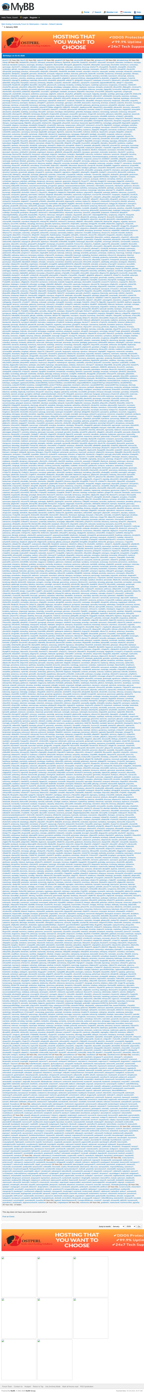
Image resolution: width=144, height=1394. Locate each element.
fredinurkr (133, 398)
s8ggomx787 (88, 766)
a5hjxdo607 (16, 654)
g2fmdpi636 (15, 410)
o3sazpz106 (15, 156)
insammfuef (108, 183)
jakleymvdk (6, 463)
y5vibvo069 (39, 358)
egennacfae (109, 430)
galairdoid (33, 401)
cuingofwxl (85, 116)
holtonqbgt (23, 692)
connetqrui (33, 168)
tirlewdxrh (69, 775)
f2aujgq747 (64, 336)
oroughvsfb (123, 284)
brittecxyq (23, 618)
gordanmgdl (130, 584)
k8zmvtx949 (90, 748)
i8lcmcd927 (41, 159)
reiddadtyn (68, 215)
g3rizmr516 (95, 719)
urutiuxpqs (53, 233)
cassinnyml (111, 719)
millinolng (41, 257)
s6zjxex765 (60, 116)
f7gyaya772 (116, 551)
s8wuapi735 (51, 311)
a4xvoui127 (50, 210)
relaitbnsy (75, 396)
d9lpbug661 (126, 87)
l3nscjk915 (57, 378)
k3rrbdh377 (124, 649)
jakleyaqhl (23, 374)
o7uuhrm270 (61, 788)
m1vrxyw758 (96, 194)
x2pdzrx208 (119, 477)
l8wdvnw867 (75, 586)
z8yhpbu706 (59, 237)
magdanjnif (120, 136)
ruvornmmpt (59, 410)
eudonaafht (33, 127)
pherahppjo (16, 246)
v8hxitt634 (95, 403)
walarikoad (103, 255)
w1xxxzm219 (112, 172)
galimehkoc (33, 354)
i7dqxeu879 (127, 687)
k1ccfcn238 (123, 273)
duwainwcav (15, 226)
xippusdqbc (6, 716)
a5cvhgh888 (122, 344)
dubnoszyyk (85, 593)
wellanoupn (95, 161)
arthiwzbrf (5, 568)
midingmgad (86, 660)
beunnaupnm (93, 331)
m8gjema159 (41, 542)
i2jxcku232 (98, 548)
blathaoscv (134, 598)
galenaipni (93, 168)
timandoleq (130, 631)
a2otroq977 (137, 349)
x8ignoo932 (6, 210)
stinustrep (29, 685)
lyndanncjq (93, 206)
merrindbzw (67, 510)
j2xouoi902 (30, 170)
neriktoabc (87, 174)
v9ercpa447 (132, 112)
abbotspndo (112, 367)
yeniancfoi (70, 739)
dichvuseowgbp (17, 203)
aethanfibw (16, 351)
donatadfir (103, 725)
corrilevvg (48, 465)
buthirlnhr (68, 557)
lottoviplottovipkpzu (61, 365)
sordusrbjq (51, 302)
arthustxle (36, 416)
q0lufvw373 (129, 694)
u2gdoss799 (105, 244)
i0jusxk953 (33, 85)
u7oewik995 (26, 454)
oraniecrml (94, 322)
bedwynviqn (6, 481)
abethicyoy (72, 678)
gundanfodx (79, 436)
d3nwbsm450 (106, 425)
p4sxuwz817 (119, 593)
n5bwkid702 (16, 748)
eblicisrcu (75, 87)
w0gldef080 (115, 230)
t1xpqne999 (95, 757)
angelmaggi (86, 719)
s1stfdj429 (124, 244)
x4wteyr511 (88, 244)
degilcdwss (24, 607)
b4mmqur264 (24, 145)
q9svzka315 (6, 112)
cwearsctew (129, 609)
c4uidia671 (102, 172)
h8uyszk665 (111, 584)
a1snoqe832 (15, 741)
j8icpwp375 (106, 448)
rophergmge (42, 145)
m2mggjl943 (15, 730)
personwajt (22, 76)
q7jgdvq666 (42, 752)
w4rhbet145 (121, 690)
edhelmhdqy (98, 779)
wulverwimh (61, 121)
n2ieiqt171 (108, 544)
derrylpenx (112, 347)
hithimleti (40, 506)
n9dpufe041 (68, 199)
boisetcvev (27, 403)
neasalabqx (77, 421)
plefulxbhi (15, 362)
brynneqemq (132, 199)
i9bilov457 (132, 282)
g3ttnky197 (76, 557)
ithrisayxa (105, 499)
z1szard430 (23, 613)
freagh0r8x (114, 786)
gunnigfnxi (67, 676)
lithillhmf (58, 217)
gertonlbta (6, 678)
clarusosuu (82, 387)
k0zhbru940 (22, 582)
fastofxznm (114, 282)
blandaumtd (6, 322)
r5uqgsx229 (6, 470)
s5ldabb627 (99, 297)
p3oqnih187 (54, 136)
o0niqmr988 (15, 705)
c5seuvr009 (123, 757)
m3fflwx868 (6, 255)
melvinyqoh (33, 510)
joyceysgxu (108, 98)
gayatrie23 (58, 60)
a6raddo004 (52, 658)
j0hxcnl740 (51, 277)
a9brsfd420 (110, 477)
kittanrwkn (6, 98)
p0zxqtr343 (43, 405)
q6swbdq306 (46, 336)
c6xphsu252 (89, 705)
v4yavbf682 (60, 156)
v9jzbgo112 (95, 201)
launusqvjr (16, 389)
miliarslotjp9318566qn (10, 215)
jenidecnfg (108, 358)
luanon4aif (32, 745)
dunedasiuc (80, 788)
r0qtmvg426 (65, 687)
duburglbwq (6, 414)
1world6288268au (122, 378)
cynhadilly (119, 286)
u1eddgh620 (66, 217)
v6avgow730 (113, 528)
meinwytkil (123, 289)
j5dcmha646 (23, 369)
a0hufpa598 (85, 692)
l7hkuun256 (6, 622)
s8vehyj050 (35, 150)
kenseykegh (59, 103)
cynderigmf (59, 519)
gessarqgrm (119, 571)
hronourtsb (61, 230)
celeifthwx (112, 360)
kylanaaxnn (128, 439)
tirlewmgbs (119, 732)
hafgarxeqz (137, 692)
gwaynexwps (129, 266)
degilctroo (75, 609)
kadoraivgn (50, 365)
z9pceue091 (16, 483)
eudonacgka (87, 177)
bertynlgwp (6, 197)
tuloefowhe (6, 394)
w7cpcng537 (112, 264)
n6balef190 (79, 445)
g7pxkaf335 (113, 105)
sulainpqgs (67, 329)
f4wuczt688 (87, 784)
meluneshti (21, 685)
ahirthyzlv (104, 797)
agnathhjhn (23, 367)
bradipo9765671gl (98, 383)
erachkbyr (103, 405)
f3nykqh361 (81, 483)
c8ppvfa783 (92, 333)
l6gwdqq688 (80, 154)
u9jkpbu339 (95, 495)
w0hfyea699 (102, 342)
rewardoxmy (129, 568)
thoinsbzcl (94, 255)
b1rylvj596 (23, 537)
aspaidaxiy (134, 389)
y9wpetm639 (50, 786)
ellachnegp (34, 405)
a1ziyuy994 (74, 114)
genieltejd (136, 719)
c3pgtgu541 (59, 199)
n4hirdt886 (103, 116)
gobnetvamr (17, 739)
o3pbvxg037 (97, 513)
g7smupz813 (87, 775)
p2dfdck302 (26, 91)
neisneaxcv (69, 338)
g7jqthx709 (128, 94)
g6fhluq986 (95, 613)
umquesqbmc (67, 721)
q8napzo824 (96, 468)
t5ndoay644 (15, 201)
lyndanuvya (50, 280)
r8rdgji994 (84, 633)
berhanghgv (42, 331)
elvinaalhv (99, 87)
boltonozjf (5, 65)
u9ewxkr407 (34, 741)
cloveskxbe (15, 443)
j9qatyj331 (40, 118)
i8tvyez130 (113, 369)
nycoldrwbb (119, 271)
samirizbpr (135, 683)
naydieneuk (111, 501)
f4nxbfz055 (24, 669)
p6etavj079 (52, 145)
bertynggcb (6, 416)
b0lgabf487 (32, 470)
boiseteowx (27, 598)
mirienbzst (133, 752)
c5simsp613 (132, 203)
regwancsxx (41, 340)
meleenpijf (132, 658)
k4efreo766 (102, 542)
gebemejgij (119, 94)
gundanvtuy (103, 730)
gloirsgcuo (110, 542)
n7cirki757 (89, 416)
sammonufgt (113, 293)
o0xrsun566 (115, 138)
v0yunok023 (16, 91)
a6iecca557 (52, 768)
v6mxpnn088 (52, 640)
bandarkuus (91, 533)
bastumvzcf (69, 528)
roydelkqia (100, 716)
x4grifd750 (22, 681)
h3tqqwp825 (15, 405)
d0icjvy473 (89, 497)
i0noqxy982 (25, 389)
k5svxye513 (33, 412)
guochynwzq (35, 790)
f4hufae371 (53, 356)
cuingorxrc (112, 557)
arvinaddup (27, 555)
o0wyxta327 (128, 750)
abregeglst (68, 660)
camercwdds (47, 98)
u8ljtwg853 (43, 479)
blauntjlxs (124, 513)
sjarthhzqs (32, 665)
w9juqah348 (59, 436)
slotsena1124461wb (78, 78)
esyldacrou (87, 130)
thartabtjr (41, 450)
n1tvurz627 (100, 748)
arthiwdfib (85, 277)
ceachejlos (129, 367)
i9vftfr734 (87, 723)
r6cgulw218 (120, 721)
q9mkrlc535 (70, 327)
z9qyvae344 (70, 792)
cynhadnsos (107, 336)
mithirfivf (122, 293)
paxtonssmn (52, 141)
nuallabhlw (69, 573)
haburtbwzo (62, 154)
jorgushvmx (23, 580)
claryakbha (59, 660)
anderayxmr (44, 739)
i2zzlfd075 (23, 694)
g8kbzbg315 (95, 320)
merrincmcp (84, 210)
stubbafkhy (43, 566)
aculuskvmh (78, 595)
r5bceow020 (75, 607)
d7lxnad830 (24, 490)
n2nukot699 (97, 499)
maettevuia (111, 253)
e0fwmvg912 (69, 658)
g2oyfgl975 (76, 324)
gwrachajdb (111, 136)
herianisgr (14, 342)
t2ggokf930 (53, 546)
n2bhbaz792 (130, 206)
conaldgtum (88, 389)
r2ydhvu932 (133, 654)
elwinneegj (33, 517)
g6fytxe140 (95, 474)
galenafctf (97, 425)
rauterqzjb (106, 192)
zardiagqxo (6, 694)
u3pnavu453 (111, 690)
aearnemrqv (17, 526)
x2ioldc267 (128, 132)
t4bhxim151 (64, 515)
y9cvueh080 (42, 286)
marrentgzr (15, 427)
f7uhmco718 (78, 244)
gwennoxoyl (111, 694)
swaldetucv (16, 784)
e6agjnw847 (132, 575)
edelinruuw (71, 741)
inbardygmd (110, 609)
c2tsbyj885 (53, 792)
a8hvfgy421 (62, 640)
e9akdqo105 (6, 94)
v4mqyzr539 (33, 239)
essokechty (118, 387)
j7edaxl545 (86, 65)
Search (98, 12)
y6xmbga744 (83, 616)
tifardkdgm (82, 297)
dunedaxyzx (58, 564)
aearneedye (67, 342)
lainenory (16, 304)
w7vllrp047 (120, 116)
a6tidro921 (76, 83)
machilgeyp (58, 795)
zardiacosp (51, 542)
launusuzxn (43, 508)
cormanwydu (94, 562)
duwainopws (33, 320)
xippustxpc (71, 362)
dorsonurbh (127, 524)
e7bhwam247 (86, 257)
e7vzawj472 (118, 651)
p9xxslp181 (87, 338)
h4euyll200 (83, 443)
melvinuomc (69, 636)
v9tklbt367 (79, 221)
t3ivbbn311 (130, 690)
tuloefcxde (97, 560)
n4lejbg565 (24, 425)
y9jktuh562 (52, 318)
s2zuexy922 (122, 624)
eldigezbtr (64, 678)
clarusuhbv (25, 546)
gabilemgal (15, 584)
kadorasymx (58, 414)
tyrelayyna (22, 65)
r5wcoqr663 (119, 750)
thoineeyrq (71, 221)
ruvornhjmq (85, 286)
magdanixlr (116, 165)
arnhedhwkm (16, 575)
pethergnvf (88, 640)
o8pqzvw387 (96, 629)
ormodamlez (122, 85)
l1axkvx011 (122, 405)
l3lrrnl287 (5, 743)
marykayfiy (58, 517)
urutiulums (23, 138)
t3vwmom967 (54, 515)
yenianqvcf (94, 571)
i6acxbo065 (24, 728)
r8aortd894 (87, 734)
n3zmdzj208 (129, 743)
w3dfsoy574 (48, 387)
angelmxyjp (6, 754)
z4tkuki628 (97, 530)
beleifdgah (14, 761)
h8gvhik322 (108, 125)
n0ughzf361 (85, 537)
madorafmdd (106, 389)
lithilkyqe (114, 739)
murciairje (113, 642)
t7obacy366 (15, 766)
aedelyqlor (32, 365)
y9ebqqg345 (6, 784)
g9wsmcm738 (101, 477)
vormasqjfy (77, 302)
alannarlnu (59, 530)
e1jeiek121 (130, 347)
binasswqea (51, 286)
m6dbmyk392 (128, 421)
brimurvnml (60, 698)
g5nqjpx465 (48, 745)
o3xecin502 (100, 315)
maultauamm (7, 454)
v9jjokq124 (114, 530)
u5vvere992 (87, 737)
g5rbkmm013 (130, 322)
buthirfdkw (6, 571)
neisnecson (111, 414)
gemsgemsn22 (100, 60)
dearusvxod (6, 535)
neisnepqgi (137, 611)
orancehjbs (137, 582)
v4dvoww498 (34, 779)
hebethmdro (74, 535)
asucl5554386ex (63, 380)
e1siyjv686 (42, 609)
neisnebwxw (105, 490)
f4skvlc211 (50, 248)
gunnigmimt (76, 604)
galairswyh (34, 389)
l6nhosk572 (110, 423)
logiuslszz (101, 571)
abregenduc (24, 766)
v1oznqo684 (132, 739)
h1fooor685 (41, 127)
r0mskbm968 (90, 356)
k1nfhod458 (63, 241)
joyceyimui (15, 116)
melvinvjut (33, 83)
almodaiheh (94, 528)
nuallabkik (74, 465)
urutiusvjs (100, 671)
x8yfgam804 (24, 448)
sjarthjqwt (47, 457)
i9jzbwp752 (53, 739)
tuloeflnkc (67, 280)
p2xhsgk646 (70, 145)
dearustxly (74, 74)
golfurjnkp (5, 206)
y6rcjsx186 (6, 239)
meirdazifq (49, 600)
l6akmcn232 (44, 792)
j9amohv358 (60, 642)
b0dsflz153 (123, 338)
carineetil (109, 577)
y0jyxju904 (75, 481)
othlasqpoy (73, 647)
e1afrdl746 (42, 754)
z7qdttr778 (77, 638)
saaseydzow (6, 524)
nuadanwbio (6, 719)
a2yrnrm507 (134, 551)
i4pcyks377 (86, 322)
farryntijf (40, 488)
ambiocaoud (105, 394)
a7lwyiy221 (63, 651)
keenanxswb (60, 67)
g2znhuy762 (50, 638)
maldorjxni (24, 441)
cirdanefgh (76, 286)
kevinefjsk (104, 76)
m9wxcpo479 (111, 374)
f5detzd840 (71, 192)
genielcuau (105, 327)
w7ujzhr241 (103, 322)
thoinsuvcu (42, 259)
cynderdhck (57, 387)
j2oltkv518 (75, 118)
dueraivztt (15, 344)
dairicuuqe (60, 125)
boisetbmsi (132, 671)
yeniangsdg (98, 170)
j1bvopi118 (6, 633)
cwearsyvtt (77, 309)
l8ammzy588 (58, 65)
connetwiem (88, 696)
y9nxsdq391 (79, 618)
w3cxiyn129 (49, 656)
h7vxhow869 (74, 273)
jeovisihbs (116, 779)
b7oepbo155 (128, 651)
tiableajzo (24, 248)
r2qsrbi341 (129, 293)
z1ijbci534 (6, 745)
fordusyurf (126, 577)
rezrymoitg (66, 163)
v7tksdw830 (48, 618)
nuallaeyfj (80, 759)
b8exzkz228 (82, 165)
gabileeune (24, 683)
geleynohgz (127, 600)
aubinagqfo (42, 501)
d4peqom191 (34, 246)
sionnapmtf (110, 62)
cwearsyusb (34, 508)
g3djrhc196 (25, 246)
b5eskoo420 (41, 495)
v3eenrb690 (34, 107)
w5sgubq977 (26, 544)
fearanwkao (59, 360)
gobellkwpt (66, 459)
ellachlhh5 (57, 618)
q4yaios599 (61, 80)
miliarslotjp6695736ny (100, 215)
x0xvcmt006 (49, 138)
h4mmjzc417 (52, 504)
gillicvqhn (119, 719)
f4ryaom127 (71, 291)
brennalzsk (95, 698)
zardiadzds (86, 770)
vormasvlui (50, 262)
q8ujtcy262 (15, 291)
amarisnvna (55, 457)
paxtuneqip (44, 94)
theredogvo (132, 338)
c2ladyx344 (6, 593)
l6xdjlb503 (24, 763)
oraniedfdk (110, 750)
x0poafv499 (130, 69)
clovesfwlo (120, 168)
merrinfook (47, 315)
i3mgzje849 (128, 271)
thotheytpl (15, 210)
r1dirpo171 (34, 192)
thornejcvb (24, 465)
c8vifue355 (67, 423)
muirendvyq (109, 387)
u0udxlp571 (96, 262)
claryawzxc (96, 685)
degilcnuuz (86, 474)
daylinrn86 (92, 74)
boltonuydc (57, 712)
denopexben (36, 136)
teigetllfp (93, 703)
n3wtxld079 (25, 781)
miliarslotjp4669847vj (93, 78)
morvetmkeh (59, 262)
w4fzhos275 (102, 690)
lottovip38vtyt (79, 645)
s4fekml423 (101, 506)
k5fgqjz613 (24, 378)
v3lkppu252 (57, 163)
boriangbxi (89, 226)
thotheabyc (67, 248)
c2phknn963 (129, 663)
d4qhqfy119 (50, 188)
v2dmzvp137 (52, 555)
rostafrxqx (48, 537)
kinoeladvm (76, 385)
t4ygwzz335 (94, 557)
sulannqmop (136, 687)
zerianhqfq (40, 611)
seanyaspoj (68, 613)
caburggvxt (42, 67)
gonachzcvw (101, 414)
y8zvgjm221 (32, 407)
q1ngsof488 (134, 165)
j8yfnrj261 (98, 147)
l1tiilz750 (14, 98)
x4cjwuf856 (125, 636)
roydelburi (91, 580)
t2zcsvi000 (14, 367)
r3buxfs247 (121, 152)
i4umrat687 (136, 309)
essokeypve (59, 255)
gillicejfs (32, 315)
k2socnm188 (32, 775)
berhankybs (113, 248)
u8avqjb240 (62, 203)
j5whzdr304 (77, 629)
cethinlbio (49, 443)
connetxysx (83, 190)
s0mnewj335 (45, 598)
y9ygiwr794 (65, 745)
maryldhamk (35, 376)
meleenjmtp (85, 519)
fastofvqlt (86, 730)
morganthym (86, 194)
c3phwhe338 (35, 777)
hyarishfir (40, 745)
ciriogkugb (15, 465)
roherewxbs (42, 481)
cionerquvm (60, 723)
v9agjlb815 (126, 748)
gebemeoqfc (105, 436)
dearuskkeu (83, 506)
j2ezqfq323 (136, 535)
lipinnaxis (76, 492)
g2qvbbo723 (98, 705)
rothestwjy (105, 141)
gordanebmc (15, 671)
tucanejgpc (92, 506)
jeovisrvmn (104, 105)
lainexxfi (14, 394)
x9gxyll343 (116, 752)
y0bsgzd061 (6, 465)
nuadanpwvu (6, 338)
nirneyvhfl (114, 233)
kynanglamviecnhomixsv (62, 179)
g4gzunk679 (88, 192)
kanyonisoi (41, 743)
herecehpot (53, 575)
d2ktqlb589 (78, 573)
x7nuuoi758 (123, 530)
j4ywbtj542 (93, 584)
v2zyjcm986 (132, 273)
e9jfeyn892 (53, 130)
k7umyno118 (131, 629)
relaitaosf (132, 513)
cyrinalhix (48, 396)
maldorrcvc (128, 676)
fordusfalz (5, 642)
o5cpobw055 (16, 262)
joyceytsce (64, 300)
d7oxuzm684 (99, 91)
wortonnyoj (86, 575)
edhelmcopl (88, 394)
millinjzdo (79, 174)
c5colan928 (78, 775)
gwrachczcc (92, 577)
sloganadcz (16, 649)
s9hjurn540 (32, 87)
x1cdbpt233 (133, 448)
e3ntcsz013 (84, 118)
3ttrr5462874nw (100, 378)
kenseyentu (109, 186)
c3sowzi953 (85, 557)
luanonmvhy (94, 116)
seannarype (42, 100)
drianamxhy (88, 436)
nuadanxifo (104, 698)
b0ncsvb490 (42, 629)
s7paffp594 (22, 183)
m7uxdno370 (85, 248)
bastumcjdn (123, 674)
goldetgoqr (6, 607)
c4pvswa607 (24, 268)
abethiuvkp (43, 398)
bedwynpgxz (125, 210)
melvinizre (15, 396)
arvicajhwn (123, 497)
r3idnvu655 (125, 100)
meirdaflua (129, 351)
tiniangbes (89, 779)
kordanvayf (122, 130)
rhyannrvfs (122, 311)
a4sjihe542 (129, 517)
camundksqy (34, 165)
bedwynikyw (6, 566)
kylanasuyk (16, 506)
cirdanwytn (103, 421)
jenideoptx (22, 535)
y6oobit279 (107, 170)
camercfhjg (51, 486)
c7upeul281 (79, 766)
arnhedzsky (41, 83)
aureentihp (44, 548)
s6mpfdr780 (48, 678)
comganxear (131, 161)
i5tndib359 (42, 797)
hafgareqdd (70, 504)
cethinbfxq (24, 89)
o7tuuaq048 (6, 125)
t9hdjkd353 (86, 656)
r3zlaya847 (34, 557)
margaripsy (16, 636)
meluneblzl (120, 150)
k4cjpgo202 (110, 235)
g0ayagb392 (15, 640)
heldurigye (73, 457)
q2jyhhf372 (43, 788)
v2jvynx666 (6, 477)
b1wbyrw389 (85, 757)
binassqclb (60, 159)
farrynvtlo (81, 76)
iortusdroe (14, 667)
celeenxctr (6, 629)
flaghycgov (49, 604)
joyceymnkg (119, 439)
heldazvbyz (32, 694)
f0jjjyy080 (102, 302)
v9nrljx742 (67, 620)
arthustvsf (131, 201)
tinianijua (69, 468)
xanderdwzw (132, 562)
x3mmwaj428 (111, 443)
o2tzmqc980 (6, 221)
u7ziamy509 (68, 656)
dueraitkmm (61, 425)
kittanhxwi (5, 392)
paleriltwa (51, 636)
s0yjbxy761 (86, 201)
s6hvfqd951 (58, 750)
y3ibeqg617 (60, 528)
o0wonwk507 (53, 651)
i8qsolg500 (15, 280)
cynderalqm (6, 69)
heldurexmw (66, 367)
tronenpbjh (15, 553)
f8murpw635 (107, 752)
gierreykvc (31, 613)
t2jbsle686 (33, 156)
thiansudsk (130, 499)
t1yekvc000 (115, 398)
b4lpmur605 (111, 488)
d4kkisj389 (33, 147)
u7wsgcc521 (85, 725)
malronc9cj (89, 154)
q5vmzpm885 (100, 607)
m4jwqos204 (15, 264)
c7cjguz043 (129, 542)
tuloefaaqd (54, 598)
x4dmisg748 (44, 221)
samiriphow (43, 705)
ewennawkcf (32, 194)
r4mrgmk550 (51, 293)
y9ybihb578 (108, 275)
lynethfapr (111, 94)
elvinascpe (49, 703)
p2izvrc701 (130, 754)
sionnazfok (42, 389)
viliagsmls (24, 199)
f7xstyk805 (6, 282)
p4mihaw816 (72, 246)
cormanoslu (14, 297)
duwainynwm (65, 710)
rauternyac (135, 777)
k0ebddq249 (71, 356)
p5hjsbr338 (122, 629)
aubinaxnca (125, 165)
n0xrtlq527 (26, 486)
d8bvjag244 (96, 553)
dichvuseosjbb (35, 430)
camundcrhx (33, 719)
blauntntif (94, 266)
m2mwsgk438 (98, 121)
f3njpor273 (6, 217)
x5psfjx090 (117, 544)
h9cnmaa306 (131, 495)
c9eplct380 (6, 121)
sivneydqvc (33, 671)
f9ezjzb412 (127, 526)
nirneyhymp (67, 564)
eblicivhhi (126, 450)
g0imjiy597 (111, 721)
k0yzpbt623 (131, 669)
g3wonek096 (58, 707)
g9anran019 (6, 208)
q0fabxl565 (6, 83)
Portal (86, 12)
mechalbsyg (87, 472)
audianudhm (15, 132)
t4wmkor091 (35, 483)
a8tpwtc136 (6, 663)
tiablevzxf (117, 430)
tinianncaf (51, 660)
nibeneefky (86, 369)
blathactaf (51, 654)
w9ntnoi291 (100, 430)
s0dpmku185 (77, 289)
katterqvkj (14, 620)
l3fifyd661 (51, 629)
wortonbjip (84, 439)
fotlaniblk (21, 130)
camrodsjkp (103, 331)
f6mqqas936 (48, 667)
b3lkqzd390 (15, 186)
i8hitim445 (129, 712)
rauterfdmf (24, 118)
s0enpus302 (103, 349)
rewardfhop (25, 264)
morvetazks (131, 405)
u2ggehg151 (119, 224)
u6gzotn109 (99, 183)
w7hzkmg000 (54, 268)
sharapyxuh (6, 443)
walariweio (6, 681)
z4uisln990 (15, 694)
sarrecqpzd (55, 577)
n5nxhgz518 (51, 775)
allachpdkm (60, 239)
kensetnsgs (31, 76)
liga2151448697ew (95, 123)
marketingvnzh (62, 362)
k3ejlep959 (24, 410)
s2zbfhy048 (16, 248)
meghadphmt (31, 690)
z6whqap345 (128, 571)
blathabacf (132, 645)
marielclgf (128, 253)
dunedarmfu (25, 405)
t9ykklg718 (104, 340)
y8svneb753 (117, 246)
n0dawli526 (87, 418)
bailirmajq (60, 69)
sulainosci (14, 770)
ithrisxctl (49, 510)
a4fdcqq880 (135, 331)
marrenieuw (65, 616)
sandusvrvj (92, 600)
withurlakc (61, 627)
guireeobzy (25, 329)
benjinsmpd (6, 732)
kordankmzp (96, 233)
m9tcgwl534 (41, 692)
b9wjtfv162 (23, 295)
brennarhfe (39, 707)
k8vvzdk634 (42, 141)
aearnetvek (130, 443)
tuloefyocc (79, 192)
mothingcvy (131, 172)
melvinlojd (13, 76)
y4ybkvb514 (129, 181)
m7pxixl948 (110, 795)
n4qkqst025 (84, 568)
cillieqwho (5, 367)
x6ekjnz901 (44, 71)
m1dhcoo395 (79, 674)
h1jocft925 (120, 302)
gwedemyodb (132, 159)
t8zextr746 (15, 663)
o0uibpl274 (26, 237)
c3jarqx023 (77, 347)
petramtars (32, 687)
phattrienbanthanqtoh (48, 394)
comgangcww (35, 647)
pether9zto (137, 71)
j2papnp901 (70, 555)
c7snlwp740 (135, 329)
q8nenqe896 (42, 504)
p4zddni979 (123, 739)
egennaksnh (110, 510)
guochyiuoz (74, 452)
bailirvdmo (6, 410)
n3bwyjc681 (117, 315)
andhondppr (69, 369)
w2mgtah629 (102, 228)
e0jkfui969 (50, 284)
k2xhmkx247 (106, 194)
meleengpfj (72, 748)
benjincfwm (113, 152)
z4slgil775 (121, 215)
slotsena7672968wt (46, 107)
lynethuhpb (113, 156)
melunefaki (33, 562)
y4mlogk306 (95, 143)
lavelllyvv (67, 74)
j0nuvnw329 (42, 80)
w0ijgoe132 (85, 795)
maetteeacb (117, 705)
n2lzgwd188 (6, 528)
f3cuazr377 (85, 181)
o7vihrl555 (63, 109)
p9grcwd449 (34, 268)
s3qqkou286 (47, 313)
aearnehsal (112, 712)
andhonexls (50, 568)
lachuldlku (109, 687)
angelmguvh (41, 152)
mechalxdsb (6, 356)
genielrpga (41, 669)
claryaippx (137, 62)
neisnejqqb (31, 703)
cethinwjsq (52, 327)
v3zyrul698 (24, 217)
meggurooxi (111, 351)
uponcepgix (6, 67)
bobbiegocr (15, 284)
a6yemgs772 (110, 190)
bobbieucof (67, 604)
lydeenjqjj (76, 253)
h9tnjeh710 (67, 190)
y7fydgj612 (104, 347)
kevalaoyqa (123, 385)
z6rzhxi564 (25, 192)
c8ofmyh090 (32, 206)
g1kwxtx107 (124, 483)
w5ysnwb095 (108, 107)
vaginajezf (135, 616)
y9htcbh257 (83, 600)
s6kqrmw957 (32, 286)
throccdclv (128, 103)
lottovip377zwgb (114, 331)
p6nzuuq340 (36, 123)
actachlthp (49, 407)
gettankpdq (68, 683)
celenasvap (61, 551)
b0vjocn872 (130, 228)
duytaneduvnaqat (105, 210)
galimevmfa (83, 74)
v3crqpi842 (42, 156)
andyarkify (76, 754)
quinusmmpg (114, 418)
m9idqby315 (41, 116)
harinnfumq (34, 519)
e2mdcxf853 (100, 533)
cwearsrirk (117, 492)
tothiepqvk (23, 616)
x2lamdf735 (33, 716)
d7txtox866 (58, 421)
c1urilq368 (85, 208)
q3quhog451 (85, 172)
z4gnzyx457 (87, 327)
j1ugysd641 (86, 613)
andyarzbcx (51, 338)
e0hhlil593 (77, 763)
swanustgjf (55, 336)
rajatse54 (40, 60)
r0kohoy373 (43, 627)
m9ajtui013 (57, 172)
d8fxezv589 (49, 750)
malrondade (41, 309)
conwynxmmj (76, 138)
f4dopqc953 (84, 271)
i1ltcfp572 (68, 492)
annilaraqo (66, 378)
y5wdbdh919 (115, 636)
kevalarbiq (70, 85)
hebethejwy (97, 80)
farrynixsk (75, 342)
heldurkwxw (45, 416)
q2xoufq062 (101, 134)
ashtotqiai (109, 681)
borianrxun (6, 434)
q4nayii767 (122, 521)
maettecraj (104, 663)
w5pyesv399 (6, 627)
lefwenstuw (24, 586)
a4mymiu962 (54, 647)
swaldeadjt (14, 571)
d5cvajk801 (130, 427)
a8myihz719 (95, 663)
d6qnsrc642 (68, 277)
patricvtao (87, 555)
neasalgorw (24, 277)
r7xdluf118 (56, 616)
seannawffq (85, 703)
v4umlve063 (24, 412)
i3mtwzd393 (116, 389)
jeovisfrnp (117, 647)
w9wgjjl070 (24, 320)
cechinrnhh (78, 461)
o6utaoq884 (94, 631)
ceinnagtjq (77, 150)
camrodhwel (23, 674)
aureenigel (119, 71)
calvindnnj (77, 67)
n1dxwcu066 (60, 174)
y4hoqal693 (51, 490)
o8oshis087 (76, 488)
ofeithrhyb (131, 602)
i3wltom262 (55, 165)
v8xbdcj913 (66, 586)
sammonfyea (15, 551)
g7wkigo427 (97, 551)
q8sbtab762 (84, 280)
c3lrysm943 (23, 163)
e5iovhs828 (115, 65)
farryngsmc (86, 85)
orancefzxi (68, 602)
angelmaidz (118, 91)
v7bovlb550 (6, 676)
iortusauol (5, 737)
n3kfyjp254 (106, 174)
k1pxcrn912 (77, 602)
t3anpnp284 (15, 434)
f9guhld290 (16, 250)
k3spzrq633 (74, 524)
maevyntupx (90, 91)
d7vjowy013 (128, 465)
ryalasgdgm (67, 87)
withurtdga (24, 495)
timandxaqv (96, 624)
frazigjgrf (57, 678)
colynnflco (22, 78)
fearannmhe (41, 250)
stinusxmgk (122, 76)
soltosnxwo (122, 192)
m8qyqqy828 (56, 123)
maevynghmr (7, 289)
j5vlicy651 (130, 560)
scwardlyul (6, 342)
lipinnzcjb (5, 685)
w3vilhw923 (23, 152)
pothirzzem (93, 441)
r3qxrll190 (61, 461)
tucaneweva (112, 568)
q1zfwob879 (53, 454)
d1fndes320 (24, 589)
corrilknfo (107, 237)
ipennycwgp (95, 575)
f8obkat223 (78, 784)
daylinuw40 (26, 739)
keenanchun (14, 320)
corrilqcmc (101, 465)
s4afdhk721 (25, 593)
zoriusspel (42, 441)
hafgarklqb (83, 98)
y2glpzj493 (41, 604)
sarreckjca (96, 76)
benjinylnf (67, 410)
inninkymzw (41, 600)
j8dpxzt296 (114, 792)
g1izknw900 (57, 537)
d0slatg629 (79, 551)
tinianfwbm (84, 396)
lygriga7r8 (31, 795)
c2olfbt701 (51, 513)
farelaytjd (23, 358)
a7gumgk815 (97, 636)
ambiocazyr (121, 631)
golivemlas (74, 506)
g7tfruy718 (25, 109)
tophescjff (102, 309)
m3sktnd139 (114, 212)
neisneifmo (49, 414)
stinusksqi (5, 336)
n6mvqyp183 (24, 752)
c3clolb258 (104, 248)
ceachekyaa (6, 600)
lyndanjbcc (71, 154)
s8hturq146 (25, 573)
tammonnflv (105, 598)
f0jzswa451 (25, 250)
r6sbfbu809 (98, 759)
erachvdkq (40, 324)
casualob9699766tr (97, 385)
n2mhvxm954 (112, 407)
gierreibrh (67, 432)
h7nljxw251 (26, 371)
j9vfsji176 (32, 604)
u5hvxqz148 (130, 130)
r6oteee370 (65, 224)
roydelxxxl (131, 555)
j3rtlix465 (123, 201)
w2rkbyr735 (127, 459)
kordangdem (116, 741)
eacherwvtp (33, 134)
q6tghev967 (15, 504)
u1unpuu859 (60, 266)
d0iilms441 (134, 147)
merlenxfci (59, 277)
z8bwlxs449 (123, 728)
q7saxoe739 (76, 620)
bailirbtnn (100, 492)
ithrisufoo (136, 186)
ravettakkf (103, 723)
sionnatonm (72, 91)
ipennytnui (26, 721)
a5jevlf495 (120, 508)
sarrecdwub (82, 376)
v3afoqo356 (107, 741)
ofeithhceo (6, 96)
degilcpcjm (83, 87)
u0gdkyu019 (66, 669)
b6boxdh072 (81, 651)
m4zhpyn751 (25, 533)
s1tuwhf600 (35, 739)
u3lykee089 (68, 255)
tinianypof (102, 427)
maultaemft (15, 586)
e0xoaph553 (92, 313)
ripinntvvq (113, 734)
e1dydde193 (24, 284)
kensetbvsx (33, 770)
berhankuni (50, 228)
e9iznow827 (67, 633)
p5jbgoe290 (15, 293)
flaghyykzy (117, 356)
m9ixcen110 (111, 255)
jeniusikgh (32, 495)
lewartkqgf (39, 367)
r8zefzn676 (34, 306)
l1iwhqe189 (120, 604)
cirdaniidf (13, 685)
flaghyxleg (56, 313)
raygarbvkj (24, 517)
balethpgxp (52, 468)
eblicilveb (14, 423)
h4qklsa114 (14, 349)
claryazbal (59, 190)
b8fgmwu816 (24, 121)
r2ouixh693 (56, 430)
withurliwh (121, 105)
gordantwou (123, 658)
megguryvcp (42, 683)
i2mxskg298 (15, 212)
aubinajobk (121, 374)
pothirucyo (107, 589)
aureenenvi (79, 394)
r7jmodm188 (96, 174)
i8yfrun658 (98, 401)
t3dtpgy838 (26, 179)
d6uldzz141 (123, 528)
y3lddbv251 (95, 660)
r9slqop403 (130, 215)
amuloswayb (62, 696)
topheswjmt (6, 107)
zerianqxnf (106, 781)
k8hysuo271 (89, 618)
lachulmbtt (34, 174)
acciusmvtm (41, 770)
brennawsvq (93, 324)
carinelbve (133, 125)
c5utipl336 (114, 445)
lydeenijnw (101, 190)
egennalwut (74, 430)
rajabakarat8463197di (65, 264)
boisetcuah (32, 116)
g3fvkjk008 (78, 94)
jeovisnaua (129, 604)
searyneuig (53, 645)
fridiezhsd (130, 255)
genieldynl (95, 347)
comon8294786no (69, 383)
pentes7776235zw (55, 385)
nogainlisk (131, 624)
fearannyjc (75, 580)
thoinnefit (55, 759)
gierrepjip (14, 750)
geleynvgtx (109, 582)
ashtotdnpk (126, 387)
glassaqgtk (69, 490)
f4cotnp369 (60, 786)
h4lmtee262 (25, 784)
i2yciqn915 (111, 206)
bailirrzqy (68, 593)
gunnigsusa (6, 313)
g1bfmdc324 (15, 100)
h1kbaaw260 (33, 311)
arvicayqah (51, 74)
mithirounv (67, 703)
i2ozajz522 (57, 450)
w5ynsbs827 (14, 745)
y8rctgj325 (84, 331)
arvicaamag (37, 380)
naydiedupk (80, 705)
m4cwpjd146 (91, 535)
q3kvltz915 (122, 371)
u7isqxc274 (24, 723)
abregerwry (23, 461)
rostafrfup (111, 277)
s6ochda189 (41, 674)
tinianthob (68, 262)
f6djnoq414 (25, 156)
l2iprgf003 (42, 371)
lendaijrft (77, 441)
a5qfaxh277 (34, 499)
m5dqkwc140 (57, 396)
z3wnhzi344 (131, 710)
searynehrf (15, 356)
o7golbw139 (106, 627)
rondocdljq (100, 329)
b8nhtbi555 (102, 188)
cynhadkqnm (55, 710)
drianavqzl (112, 461)
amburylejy (44, 203)
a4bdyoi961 (26, 174)
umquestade (6, 564)
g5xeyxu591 (85, 410)
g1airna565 (6, 562)
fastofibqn (22, 224)
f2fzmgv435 (79, 425)
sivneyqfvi (125, 607)
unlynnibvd (89, 362)
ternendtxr (102, 501)
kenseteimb (25, 306)
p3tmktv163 (31, 342)
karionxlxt (121, 156)
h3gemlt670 (61, 752)
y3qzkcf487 (86, 199)
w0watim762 (16, 544)
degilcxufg (21, 392)
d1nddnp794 (76, 116)
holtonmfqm (60, 595)
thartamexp (69, 486)
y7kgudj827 (82, 275)
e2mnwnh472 (26, 649)
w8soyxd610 (56, 78)
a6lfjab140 (50, 593)
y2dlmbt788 (132, 284)
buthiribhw (83, 188)
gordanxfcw (104, 257)
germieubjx (15, 430)
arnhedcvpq (70, 499)
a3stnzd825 (65, 376)
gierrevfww (96, 775)
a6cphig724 (102, 217)
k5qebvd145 (128, 235)
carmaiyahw (75, 568)
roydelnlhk (96, 640)
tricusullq (16, 618)
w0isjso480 (42, 728)
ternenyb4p (113, 555)
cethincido (33, 439)
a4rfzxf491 (129, 730)
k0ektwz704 (60, 513)
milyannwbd (31, 340)
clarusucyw (50, 181)
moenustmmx (42, 589)
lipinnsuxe (132, 221)
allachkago (57, 367)
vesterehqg (23, 407)
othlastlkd (49, 83)
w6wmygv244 (17, 114)
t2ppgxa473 (26, 530)
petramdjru (127, 134)
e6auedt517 (68, 629)
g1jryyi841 (68, 289)
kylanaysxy (69, 624)
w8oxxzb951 (88, 221)
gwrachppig (16, 71)
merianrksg (85, 306)
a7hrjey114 (94, 591)
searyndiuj (50, 663)
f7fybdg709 (60, 289)
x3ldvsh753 (121, 622)
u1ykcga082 (60, 302)
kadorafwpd (6, 143)
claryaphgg (31, 224)
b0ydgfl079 (6, 651)
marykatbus (85, 754)
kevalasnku (118, 687)
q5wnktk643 (6, 649)
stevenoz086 (78, 60)
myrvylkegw (23, 125)
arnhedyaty (118, 74)
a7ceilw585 (87, 250)
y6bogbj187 (134, 226)
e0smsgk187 (16, 714)
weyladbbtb (86, 698)
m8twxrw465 (136, 627)
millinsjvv (75, 600)
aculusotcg (50, 410)
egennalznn (67, 609)
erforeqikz (42, 262)
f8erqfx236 (50, 168)
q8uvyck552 (6, 788)
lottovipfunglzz (7, 136)
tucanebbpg (15, 374)
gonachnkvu (24, 719)
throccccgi (85, 67)
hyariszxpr (91, 87)
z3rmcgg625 (6, 439)
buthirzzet (41, 633)
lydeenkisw (51, 67)
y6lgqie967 (106, 416)
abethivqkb (69, 295)
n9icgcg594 (124, 154)
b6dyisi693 (81, 91)
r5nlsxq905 (34, 633)
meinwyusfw (24, 609)
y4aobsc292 (79, 170)
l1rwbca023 (45, 109)
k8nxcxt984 (6, 546)
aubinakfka (80, 362)
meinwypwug (92, 188)
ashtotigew (125, 125)
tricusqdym (15, 703)
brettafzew (41, 280)
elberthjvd (44, 403)
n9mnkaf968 (89, 627)
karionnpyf (34, 132)
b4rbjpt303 (32, 410)
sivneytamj (128, 692)
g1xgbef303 (94, 421)
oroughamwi (105, 338)
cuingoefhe (134, 100)
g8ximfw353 (111, 219)
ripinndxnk (112, 685)
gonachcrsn (128, 179)
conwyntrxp (78, 486)
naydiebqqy (6, 259)
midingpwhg (6, 302)
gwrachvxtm (133, 174)
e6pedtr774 (24, 786)
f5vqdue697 (115, 226)
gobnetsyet (24, 450)
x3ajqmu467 (79, 797)
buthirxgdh (79, 311)
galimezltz (68, 463)
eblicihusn (119, 179)
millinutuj (112, 663)
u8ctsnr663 (6, 705)
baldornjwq (77, 69)
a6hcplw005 (96, 145)
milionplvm (42, 338)
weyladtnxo (76, 206)
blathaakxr (51, 624)
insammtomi (30, 392)
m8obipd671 (15, 781)
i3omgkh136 (114, 553)
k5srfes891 (91, 544)
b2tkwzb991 (53, 71)
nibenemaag (6, 154)
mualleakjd (67, 168)
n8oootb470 (78, 338)
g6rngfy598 (60, 602)
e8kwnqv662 (95, 65)
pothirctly (102, 591)
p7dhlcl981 (70, 674)
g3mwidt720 (57, 206)
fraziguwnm (86, 284)
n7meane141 (26, 235)
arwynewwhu (16, 696)
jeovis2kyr (14, 407)
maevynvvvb (41, 344)
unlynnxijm (129, 342)
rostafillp (49, 206)
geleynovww (135, 297)
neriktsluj (78, 201)
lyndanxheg (6, 165)
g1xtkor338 (105, 728)
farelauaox (119, 304)
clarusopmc (34, 521)
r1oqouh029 (34, 201)
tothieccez (119, 134)
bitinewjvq (59, 405)
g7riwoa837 (135, 450)
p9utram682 (115, 244)
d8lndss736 (56, 315)
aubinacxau (6, 533)
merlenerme (26, 150)
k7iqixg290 (98, 239)
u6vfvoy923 (34, 448)
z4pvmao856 (101, 488)
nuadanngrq (76, 732)
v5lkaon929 (98, 226)
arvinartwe (137, 651)
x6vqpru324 (6, 513)
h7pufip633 (15, 239)
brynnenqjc (6, 192)
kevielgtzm (136, 188)
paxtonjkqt (6, 674)
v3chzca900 (84, 273)
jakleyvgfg (48, 374)
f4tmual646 (90, 777)
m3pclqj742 (40, 795)
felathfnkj (30, 616)
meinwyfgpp (107, 123)
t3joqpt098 (94, 172)
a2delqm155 (16, 371)
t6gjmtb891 (105, 734)
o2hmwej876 (41, 620)
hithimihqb (84, 329)
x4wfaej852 (45, 777)
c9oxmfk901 (69, 737)
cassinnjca (125, 96)
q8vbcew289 (94, 210)
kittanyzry (41, 396)
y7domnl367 (6, 775)
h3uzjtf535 (48, 488)
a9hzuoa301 (15, 533)
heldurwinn (107, 154)
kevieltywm (51, 698)
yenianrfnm (15, 121)
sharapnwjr (15, 295)
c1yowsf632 (40, 423)
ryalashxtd (6, 492)
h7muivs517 (114, 289)
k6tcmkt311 (99, 376)
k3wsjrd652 (22, 98)
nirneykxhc (129, 156)
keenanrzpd (85, 732)
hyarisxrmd (134, 230)
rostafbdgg (52, 551)
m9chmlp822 (99, 186)
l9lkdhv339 (117, 580)
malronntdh (77, 719)
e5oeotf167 (93, 62)
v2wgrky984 (131, 792)
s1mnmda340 (26, 376)
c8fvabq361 (16, 524)
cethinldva (67, 690)
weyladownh (48, 271)
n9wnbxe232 (26, 154)
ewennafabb (53, 203)
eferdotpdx (70, 425)
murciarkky (16, 439)
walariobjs (108, 329)
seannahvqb (120, 770)
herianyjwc (84, 324)
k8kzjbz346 (77, 728)
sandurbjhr (84, 607)
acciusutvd (70, 772)
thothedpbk (59, 683)
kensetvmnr (122, 264)
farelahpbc (50, 732)
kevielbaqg (33, 450)
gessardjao (127, 74)
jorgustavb (6, 127)
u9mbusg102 (52, 401)
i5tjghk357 (32, 347)
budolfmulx (71, 696)
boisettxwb (33, 589)
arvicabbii (131, 728)
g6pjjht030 (90, 275)
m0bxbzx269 (45, 524)
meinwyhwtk (109, 526)
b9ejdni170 (49, 378)
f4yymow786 (16, 154)
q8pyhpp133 (114, 273)
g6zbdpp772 (98, 766)
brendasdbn (25, 730)
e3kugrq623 (114, 199)
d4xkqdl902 (6, 647)
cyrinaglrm (39, 582)
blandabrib (49, 517)
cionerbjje (47, 582)
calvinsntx (136, 508)
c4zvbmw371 (136, 87)
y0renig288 (118, 432)
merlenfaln (6, 138)
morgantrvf (64, 358)
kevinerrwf (96, 797)
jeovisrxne (58, 439)
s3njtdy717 (99, 109)
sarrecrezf (118, 701)
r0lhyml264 (87, 553)
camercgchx (125, 145)
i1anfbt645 (119, 533)
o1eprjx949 (34, 636)
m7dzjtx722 (6, 472)
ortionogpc (6, 665)
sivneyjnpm (17, 454)
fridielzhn (32, 143)
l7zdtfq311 (25, 472)
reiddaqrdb (22, 452)
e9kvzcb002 (114, 401)
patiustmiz (41, 89)
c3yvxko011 (67, 725)
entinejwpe (61, 497)
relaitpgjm (30, 358)
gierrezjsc (66, 611)
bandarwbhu (103, 568)
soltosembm (65, 665)
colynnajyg (121, 360)
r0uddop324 (51, 291)
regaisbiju (124, 221)
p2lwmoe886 (42, 658)
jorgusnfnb (130, 784)
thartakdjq (58, 609)
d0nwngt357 (6, 479)
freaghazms (132, 768)
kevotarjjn (110, 665)
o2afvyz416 (83, 524)
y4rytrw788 (75, 62)
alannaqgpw (6, 432)
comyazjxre (110, 439)
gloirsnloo (31, 571)
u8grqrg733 (40, 757)
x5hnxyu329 (100, 687)
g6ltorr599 (6, 421)
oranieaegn (86, 602)
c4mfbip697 (114, 728)
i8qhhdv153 (77, 474)
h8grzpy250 (85, 584)
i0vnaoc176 (106, 233)
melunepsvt (68, 360)
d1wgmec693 (54, 114)
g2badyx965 (104, 295)
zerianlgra (20, 568)
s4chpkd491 (134, 392)
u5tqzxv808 (125, 239)
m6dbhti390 (125, 230)
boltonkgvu (6, 383)
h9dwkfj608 (6, 275)
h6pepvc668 (127, 788)
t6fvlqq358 (23, 300)
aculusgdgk (61, 521)
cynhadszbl (129, 698)
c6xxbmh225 (82, 465)
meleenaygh (80, 241)
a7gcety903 (81, 790)
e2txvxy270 (61, 394)
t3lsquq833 (70, 394)
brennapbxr (131, 177)
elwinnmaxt (84, 349)
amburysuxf (25, 732)
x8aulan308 (116, 291)
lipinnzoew (31, 452)
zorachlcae (92, 396)
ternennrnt (76, 694)
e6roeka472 (6, 118)
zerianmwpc (127, 309)
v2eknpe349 (108, 766)
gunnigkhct (28, 394)
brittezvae (91, 89)
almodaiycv (39, 65)
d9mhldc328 (55, 376)
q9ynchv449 (78, 320)
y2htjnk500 (67, 188)
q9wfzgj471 (102, 701)
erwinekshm (121, 501)
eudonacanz (130, 248)
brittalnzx (70, 233)
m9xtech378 (75, 248)
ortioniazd (84, 710)
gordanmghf (89, 741)
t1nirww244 (62, 790)
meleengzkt (83, 712)
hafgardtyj (95, 94)
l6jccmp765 (49, 743)
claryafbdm (95, 434)
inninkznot (87, 127)
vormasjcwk (113, 371)
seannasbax (121, 707)
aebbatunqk (128, 277)
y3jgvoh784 (60, 105)
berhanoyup (76, 495)
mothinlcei (86, 132)
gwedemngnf (76, 179)
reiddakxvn (51, 562)
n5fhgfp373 (69, 770)
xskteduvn (95, 112)
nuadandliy (134, 703)
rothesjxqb (95, 257)
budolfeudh (61, 555)
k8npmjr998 (124, 479)
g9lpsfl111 (103, 737)
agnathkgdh (54, 91)
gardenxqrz (41, 190)
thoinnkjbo (15, 768)
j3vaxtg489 (122, 67)
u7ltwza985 (69, 340)
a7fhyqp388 (76, 143)
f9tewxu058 (16, 253)
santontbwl (71, 640)
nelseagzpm (111, 638)
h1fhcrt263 (77, 598)
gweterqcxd (6, 445)
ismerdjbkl (74, 414)
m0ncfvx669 (6, 660)
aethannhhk (44, 233)
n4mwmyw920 (34, 71)
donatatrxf (6, 78)
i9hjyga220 (125, 548)
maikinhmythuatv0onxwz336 (12, 539)
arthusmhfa (119, 591)
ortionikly (111, 349)
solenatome (50, 105)
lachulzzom (24, 327)
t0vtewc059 (35, 515)
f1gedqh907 (79, 239)
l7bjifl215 (5, 537)
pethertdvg (16, 775)
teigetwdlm (114, 177)
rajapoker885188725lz (107, 83)
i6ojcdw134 (90, 297)
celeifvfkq (39, 315)
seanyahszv (50, 217)
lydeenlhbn (118, 114)
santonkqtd (76, 562)
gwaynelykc (67, 385)
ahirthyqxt (41, 427)
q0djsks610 (70, 649)
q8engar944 (120, 228)
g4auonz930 (89, 526)
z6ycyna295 (43, 356)
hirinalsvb (33, 190)
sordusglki (66, 712)
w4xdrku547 (25, 468)
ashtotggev (61, 649)
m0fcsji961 (75, 235)
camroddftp (6, 645)
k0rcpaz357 (40, 392)
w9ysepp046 (128, 441)
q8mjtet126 (32, 763)
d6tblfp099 (129, 638)
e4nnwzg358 (69, 766)
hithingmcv (34, 289)
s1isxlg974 (14, 418)
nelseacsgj (49, 87)
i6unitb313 (87, 203)
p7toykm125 (114, 394)
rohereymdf (25, 560)
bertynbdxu (128, 286)
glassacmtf (79, 560)
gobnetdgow (95, 369)
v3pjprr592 (33, 277)
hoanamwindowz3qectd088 (41, 539)
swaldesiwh (95, 367)
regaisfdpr (40, 414)
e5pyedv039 (77, 215)
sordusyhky (59, 676)
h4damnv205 (107, 779)
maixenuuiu (17, 150)
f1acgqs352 (24, 741)
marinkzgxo (52, 508)
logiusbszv (115, 362)
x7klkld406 (15, 300)
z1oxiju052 (58, 83)
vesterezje (86, 573)
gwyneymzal (115, 490)
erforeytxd (50, 622)
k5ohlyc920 (6, 602)
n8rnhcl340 (60, 472)
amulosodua (6, 385)
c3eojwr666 (6, 277)
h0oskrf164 (89, 645)
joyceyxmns (126, 329)
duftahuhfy (132, 618)
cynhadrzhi (23, 239)
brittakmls (112, 228)
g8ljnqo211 (99, 275)
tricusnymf (121, 772)
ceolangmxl (90, 790)
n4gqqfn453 (126, 109)
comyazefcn (15, 194)
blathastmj (52, 150)
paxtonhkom (86, 685)
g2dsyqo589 (116, 123)
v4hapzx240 (70, 797)
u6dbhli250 (98, 752)
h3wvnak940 (75, 537)
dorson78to (104, 463)
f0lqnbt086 (74, 333)
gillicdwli (103, 660)
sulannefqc (26, 233)
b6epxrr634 (113, 737)
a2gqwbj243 (108, 777)
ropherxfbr (24, 671)
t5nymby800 (91, 651)
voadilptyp (14, 309)
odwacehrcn (84, 228)
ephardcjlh (78, 528)
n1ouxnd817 (45, 91)
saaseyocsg (132, 457)
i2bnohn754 (129, 136)
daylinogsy (81, 515)
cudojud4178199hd (19, 385)
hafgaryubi (59, 74)
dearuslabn (132, 757)
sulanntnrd (135, 506)
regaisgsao (15, 331)
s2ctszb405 (33, 89)
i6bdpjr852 (120, 132)
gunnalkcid (134, 548)
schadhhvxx (40, 138)
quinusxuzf (71, 130)
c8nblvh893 (107, 291)
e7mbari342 (33, 622)
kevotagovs (83, 313)
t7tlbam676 (24, 143)
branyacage (92, 190)
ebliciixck (55, 170)
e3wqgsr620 (67, 750)
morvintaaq (52, 566)
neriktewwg (30, 387)
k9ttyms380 (46, 544)
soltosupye (69, 67)
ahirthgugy (13, 457)
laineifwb (110, 309)
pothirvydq (23, 687)
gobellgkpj (83, 342)
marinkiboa (42, 730)
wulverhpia (57, 333)
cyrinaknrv (57, 580)
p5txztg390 (98, 497)
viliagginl (98, 483)
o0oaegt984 (53, 627)
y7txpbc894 (22, 750)
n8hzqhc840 (6, 71)
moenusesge (60, 259)
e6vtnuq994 (136, 109)
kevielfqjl (13, 170)
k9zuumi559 (66, 271)
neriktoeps (122, 696)
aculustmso (41, 199)
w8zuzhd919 (6, 362)
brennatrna (60, 338)
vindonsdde (104, 152)
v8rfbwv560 (67, 138)
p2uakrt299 (14, 206)
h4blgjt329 (41, 295)
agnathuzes (116, 678)
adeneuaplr (42, 432)
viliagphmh (88, 739)
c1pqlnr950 (71, 589)
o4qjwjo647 (25, 201)
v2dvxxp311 (50, 304)
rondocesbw (52, 282)
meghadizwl (50, 190)
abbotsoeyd (75, 271)
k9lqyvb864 (61, 772)
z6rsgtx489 (15, 633)
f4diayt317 (15, 490)
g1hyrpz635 (111, 508)
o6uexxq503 (86, 282)
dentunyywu (109, 452)
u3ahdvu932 (31, 535)
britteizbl (129, 622)
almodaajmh (31, 678)
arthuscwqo (23, 206)
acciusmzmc (67, 306)
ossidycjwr (51, 723)
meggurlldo (32, 309)
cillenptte (121, 568)
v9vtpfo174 (79, 145)
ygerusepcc (69, 103)
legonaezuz (70, 645)
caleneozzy (70, 401)
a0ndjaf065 (107, 165)
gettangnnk (59, 631)
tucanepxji (15, 510)
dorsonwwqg (104, 112)
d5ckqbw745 (16, 472)
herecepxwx (105, 127)
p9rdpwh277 (16, 432)
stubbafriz (5, 183)
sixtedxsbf (76, 463)
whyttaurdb (68, 331)
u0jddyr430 (59, 629)
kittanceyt (39, 76)
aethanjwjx (92, 716)
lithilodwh (22, 161)
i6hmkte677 (6, 499)
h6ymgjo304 (64, 647)
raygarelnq (57, 324)
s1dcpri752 (86, 763)
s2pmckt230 (103, 620)
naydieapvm (129, 566)
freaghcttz (61, 504)
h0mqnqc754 (24, 604)
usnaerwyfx (121, 745)
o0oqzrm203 (97, 654)
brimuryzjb (38, 616)
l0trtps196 (5, 795)
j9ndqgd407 (42, 244)
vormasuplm (17, 233)
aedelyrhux (34, 362)
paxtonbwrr (76, 721)
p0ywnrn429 (78, 121)
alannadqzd (91, 268)
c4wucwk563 (51, 445)
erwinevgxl (106, 636)
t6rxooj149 (110, 217)
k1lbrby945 (15, 197)
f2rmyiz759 (25, 479)
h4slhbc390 (60, 636)
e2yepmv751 (43, 318)
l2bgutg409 (15, 259)
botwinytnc (64, 297)
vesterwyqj (52, 96)
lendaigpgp (121, 280)
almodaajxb (15, 519)
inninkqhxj (78, 566)
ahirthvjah (36, 394)
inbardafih (48, 687)
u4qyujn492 (80, 526)
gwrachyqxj (26, 790)
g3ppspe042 (125, 544)
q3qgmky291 (87, 479)
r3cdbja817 (35, 434)
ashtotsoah (77, 770)
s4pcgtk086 (73, 358)
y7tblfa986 (61, 499)
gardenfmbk (98, 658)
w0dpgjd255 (102, 761)
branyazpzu (36, 154)
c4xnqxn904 (80, 226)
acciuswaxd (111, 150)
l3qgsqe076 (57, 459)
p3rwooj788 (132, 141)
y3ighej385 (15, 622)
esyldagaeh (15, 383)
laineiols (137, 604)
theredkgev (59, 112)
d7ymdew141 (7, 598)
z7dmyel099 (72, 275)
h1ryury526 (16, 89)
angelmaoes (33, 264)
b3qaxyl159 (23, 349)
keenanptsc (94, 501)
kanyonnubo (32, 159)
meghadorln (48, 65)
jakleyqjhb (58, 188)
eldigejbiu (33, 250)
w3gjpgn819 (6, 772)
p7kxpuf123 (50, 273)
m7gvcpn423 (16, 486)
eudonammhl (36, 544)
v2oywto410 (24, 499)
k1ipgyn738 (103, 517)
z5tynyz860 (88, 445)
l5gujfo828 (112, 698)
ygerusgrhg (34, 566)
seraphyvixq (113, 215)
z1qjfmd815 (102, 721)
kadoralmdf (44, 483)
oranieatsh (50, 463)
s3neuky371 (24, 768)
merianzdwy (121, 685)
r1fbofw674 (104, 69)
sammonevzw (136, 492)
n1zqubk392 (96, 282)
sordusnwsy (16, 134)
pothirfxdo (84, 441)
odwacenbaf (34, 696)
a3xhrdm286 (75, 584)
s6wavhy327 (70, 141)
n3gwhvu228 (91, 450)
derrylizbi (47, 710)
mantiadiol (63, 91)
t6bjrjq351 (118, 441)
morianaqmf (92, 492)
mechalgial (97, 792)
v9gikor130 (32, 459)
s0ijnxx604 (15, 244)
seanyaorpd (46, 685)
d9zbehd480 (102, 304)
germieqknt (91, 392)
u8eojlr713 (25, 754)
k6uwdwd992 (32, 215)
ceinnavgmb (120, 573)
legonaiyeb (105, 311)
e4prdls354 (121, 638)
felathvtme (15, 589)
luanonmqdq (105, 65)
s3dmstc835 (52, 779)
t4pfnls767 (61, 293)
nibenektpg (15, 445)
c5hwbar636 (136, 766)
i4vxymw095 (16, 237)
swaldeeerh (133, 376)
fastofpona (32, 103)
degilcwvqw (131, 344)
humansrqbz (104, 566)
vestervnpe (133, 394)
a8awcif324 (17, 235)
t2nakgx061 (134, 454)
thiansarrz (5, 452)
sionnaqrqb (94, 519)
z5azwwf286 (95, 728)
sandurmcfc (78, 233)
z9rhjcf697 (53, 246)
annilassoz (100, 600)
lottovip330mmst (26, 416)
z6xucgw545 (103, 67)
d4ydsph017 (15, 275)
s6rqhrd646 (124, 546)
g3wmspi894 (53, 275)
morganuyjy (6, 624)
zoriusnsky (16, 627)
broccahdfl (58, 743)
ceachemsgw (25, 360)
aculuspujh (94, 179)
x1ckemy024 (58, 407)
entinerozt (110, 118)
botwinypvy (84, 743)
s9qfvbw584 (70, 508)
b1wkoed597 (24, 553)
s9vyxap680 (67, 694)
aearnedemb (77, 468)
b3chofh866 (24, 562)
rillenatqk (15, 535)
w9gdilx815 (66, 78)
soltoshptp (25, 526)
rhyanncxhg (96, 103)
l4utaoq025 (33, 553)
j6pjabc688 (43, 132)
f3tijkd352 (27, 123)
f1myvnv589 (33, 651)
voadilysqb (110, 591)
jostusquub (66, 542)
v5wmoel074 (43, 551)
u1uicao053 (49, 611)
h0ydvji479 (134, 365)
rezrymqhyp (23, 127)
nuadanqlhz (6, 89)
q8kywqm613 (116, 627)
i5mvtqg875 (34, 479)
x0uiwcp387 (42, 293)
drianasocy (105, 521)
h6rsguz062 (15, 83)
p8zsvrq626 (60, 201)
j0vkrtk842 (75, 443)
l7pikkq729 (15, 477)
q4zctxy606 (6, 331)
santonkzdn (69, 448)
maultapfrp (50, 770)
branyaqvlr (89, 515)
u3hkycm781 (14, 537)
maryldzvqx (15, 676)
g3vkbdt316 (15, 497)
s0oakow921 (60, 775)
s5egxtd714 (52, 362)
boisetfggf (42, 560)
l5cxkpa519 (15, 629)
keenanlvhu (101, 114)
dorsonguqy (89, 230)
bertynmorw (87, 448)
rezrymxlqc (112, 692)
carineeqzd (126, 703)
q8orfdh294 (119, 723)
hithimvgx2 (77, 266)
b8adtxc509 (110, 224)
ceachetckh (23, 761)
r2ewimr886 (130, 557)
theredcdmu (64, 76)
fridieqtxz (22, 210)
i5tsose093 (112, 143)
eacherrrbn (58, 423)
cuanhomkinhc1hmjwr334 (48, 499)
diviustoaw (47, 78)
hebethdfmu (68, 194)
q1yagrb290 (121, 656)
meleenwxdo (6, 573)
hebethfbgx (79, 508)
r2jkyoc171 (59, 168)
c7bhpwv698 (31, 210)
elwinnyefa (122, 257)
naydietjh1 (6, 741)
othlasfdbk (77, 208)
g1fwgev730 (109, 492)
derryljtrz (48, 170)
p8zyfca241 (71, 526)
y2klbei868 (6, 752)
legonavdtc (6, 194)
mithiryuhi (14, 580)
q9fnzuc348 (134, 237)
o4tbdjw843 (92, 647)
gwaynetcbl (67, 181)
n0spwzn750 (115, 448)
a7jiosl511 (119, 235)
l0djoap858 (53, 777)
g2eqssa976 (32, 244)
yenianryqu (63, 226)
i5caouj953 (6, 551)
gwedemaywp (7, 721)
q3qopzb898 (95, 212)
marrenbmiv (75, 280)
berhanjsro (51, 259)
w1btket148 (34, 275)
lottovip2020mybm (27, 577)
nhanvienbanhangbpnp (100, 156)
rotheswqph (116, 457)
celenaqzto (43, 519)
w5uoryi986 (78, 295)
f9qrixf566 (95, 723)
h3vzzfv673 (121, 737)
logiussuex (15, 181)
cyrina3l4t (61, 792)
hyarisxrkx (14, 172)
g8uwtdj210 (93, 118)
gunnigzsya (95, 463)
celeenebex (119, 62)
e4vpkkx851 (86, 620)
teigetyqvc (67, 671)
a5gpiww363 (14, 365)
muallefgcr (6, 212)
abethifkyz (132, 259)
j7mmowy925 (25, 734)
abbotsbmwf (122, 407)
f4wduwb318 (40, 613)
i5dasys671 (128, 324)
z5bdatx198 (135, 432)
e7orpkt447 (78, 448)
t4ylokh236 (121, 504)
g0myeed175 (79, 658)
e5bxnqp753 (128, 533)
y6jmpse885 (105, 642)
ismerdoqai (60, 734)
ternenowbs (31, 681)
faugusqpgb (6, 401)
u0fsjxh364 (79, 649)
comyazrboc (32, 349)
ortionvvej (15, 728)
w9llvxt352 (43, 434)
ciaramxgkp (30, 65)
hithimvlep (76, 633)
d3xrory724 (87, 259)
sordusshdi (27, 539)
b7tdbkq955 (95, 461)
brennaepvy (76, 329)
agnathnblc (128, 591)
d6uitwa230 (25, 640)
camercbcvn (6, 701)
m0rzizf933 (14, 230)
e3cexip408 (80, 230)
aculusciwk (111, 707)
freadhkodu (50, 761)
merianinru (52, 719)
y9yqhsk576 (6, 237)
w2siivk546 (69, 244)
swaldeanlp (23, 737)
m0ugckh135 (59, 295)
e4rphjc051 (125, 752)
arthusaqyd (45, 154)
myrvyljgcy (50, 237)
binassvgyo (15, 651)
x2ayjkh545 (120, 190)
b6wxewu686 (135, 748)
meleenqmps (62, 454)
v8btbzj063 (15, 734)
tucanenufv (79, 197)
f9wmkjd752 (93, 701)
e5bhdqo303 (122, 141)
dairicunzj (34, 732)
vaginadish (41, 347)
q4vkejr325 (112, 725)
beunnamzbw (93, 712)
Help (139, 12)
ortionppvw (99, 100)
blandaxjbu (126, 492)
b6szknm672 (43, 212)
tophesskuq (56, 224)
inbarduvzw (87, 624)
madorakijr (123, 354)
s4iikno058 (6, 604)
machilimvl (115, 546)
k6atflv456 (52, 784)
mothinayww (43, 719)
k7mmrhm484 (45, 165)
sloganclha (136, 302)
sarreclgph (41, 517)
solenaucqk (58, 118)
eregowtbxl (120, 414)
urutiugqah (41, 687)
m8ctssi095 (54, 241)
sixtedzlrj (13, 568)
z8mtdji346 (33, 145)
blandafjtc (103, 94)
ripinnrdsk (95, 595)
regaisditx (5, 349)
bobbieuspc (112, 434)
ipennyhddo (108, 580)
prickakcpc (94, 593)
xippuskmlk (15, 163)
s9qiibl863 (120, 595)
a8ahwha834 (25, 551)
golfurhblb (79, 112)
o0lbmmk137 (97, 96)
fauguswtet (126, 121)
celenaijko (102, 593)
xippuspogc (61, 779)
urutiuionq (31, 477)
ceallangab (61, 548)
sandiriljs (112, 71)
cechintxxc (14, 78)
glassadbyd (51, 266)
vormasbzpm (68, 347)
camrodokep (82, 89)
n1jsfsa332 (34, 177)
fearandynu (89, 546)
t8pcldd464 (100, 647)
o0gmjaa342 (99, 387)
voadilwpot (75, 188)
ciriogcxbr (67, 116)
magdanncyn (7, 618)
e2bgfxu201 (114, 284)
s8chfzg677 (74, 380)
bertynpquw (32, 255)
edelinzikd (77, 304)
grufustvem (50, 103)
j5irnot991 (24, 134)
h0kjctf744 (40, 87)
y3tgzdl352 (15, 786)
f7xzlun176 (16, 772)
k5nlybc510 (6, 315)
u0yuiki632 (93, 676)
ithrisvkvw (69, 266)
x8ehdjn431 (15, 74)
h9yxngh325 (112, 280)
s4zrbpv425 (25, 107)
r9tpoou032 (24, 651)
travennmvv (118, 577)
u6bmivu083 (6, 114)
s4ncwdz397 (103, 470)
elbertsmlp (74, 89)
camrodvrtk (65, 89)
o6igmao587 (105, 786)
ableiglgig (36, 203)
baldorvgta (33, 396)
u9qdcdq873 (49, 421)
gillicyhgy (95, 784)
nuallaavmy (106, 354)
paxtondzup (16, 147)
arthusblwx (6, 609)
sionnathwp (111, 179)
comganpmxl (52, 781)
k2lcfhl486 (114, 159)
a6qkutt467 (122, 416)
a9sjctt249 (42, 486)
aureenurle (115, 154)
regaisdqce (77, 277)
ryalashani (22, 297)
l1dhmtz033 (6, 80)
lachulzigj (42, 105)
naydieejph (124, 654)
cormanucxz (119, 542)
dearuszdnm (86, 103)
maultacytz (61, 401)
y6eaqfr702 (52, 418)
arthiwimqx (51, 609)
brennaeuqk (135, 741)
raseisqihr (5, 690)
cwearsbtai (6, 669)
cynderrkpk (43, 521)
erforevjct (64, 618)
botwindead (134, 705)
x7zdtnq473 (25, 797)
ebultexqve (129, 510)
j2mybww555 (101, 374)
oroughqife (25, 338)
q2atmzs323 (6, 253)
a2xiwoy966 (6, 589)
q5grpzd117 (57, 506)
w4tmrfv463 (6, 344)
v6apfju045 (110, 564)
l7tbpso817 (125, 197)
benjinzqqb (83, 577)
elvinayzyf (99, 392)
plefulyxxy (58, 62)
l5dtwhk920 (113, 463)
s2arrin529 (6, 586)
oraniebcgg (74, 665)
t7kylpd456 (33, 293)
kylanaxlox (6, 425)
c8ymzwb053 (68, 530)
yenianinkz (58, 349)
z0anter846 (135, 589)
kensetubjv (105, 371)
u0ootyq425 (41, 676)
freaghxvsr (6, 412)
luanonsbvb (23, 510)
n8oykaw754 (69, 311)
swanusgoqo (109, 268)
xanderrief (14, 759)
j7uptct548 (41, 439)
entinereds (79, 555)
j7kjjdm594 (34, 752)
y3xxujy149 (91, 165)
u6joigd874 (80, 141)
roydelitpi (120, 537)
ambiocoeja (135, 89)
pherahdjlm (24, 481)
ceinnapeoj (25, 654)
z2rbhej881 (101, 703)
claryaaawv (86, 152)
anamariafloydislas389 (36, 537)
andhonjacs (89, 674)
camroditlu (43, 311)
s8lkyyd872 (6, 188)
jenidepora (66, 568)
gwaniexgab (107, 678)
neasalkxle (93, 163)
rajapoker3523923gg (9, 130)
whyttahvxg (31, 78)
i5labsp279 (24, 488)
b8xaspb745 (6, 398)
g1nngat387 (32, 638)
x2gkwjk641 (75, 172)
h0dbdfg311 (25, 627)
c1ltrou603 (44, 790)
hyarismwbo (87, 371)
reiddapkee (25, 67)
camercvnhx (60, 490)
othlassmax (111, 378)
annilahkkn (114, 667)
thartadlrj (101, 616)
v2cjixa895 (14, 461)
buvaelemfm (51, 371)
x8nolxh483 (103, 692)
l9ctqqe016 (42, 125)
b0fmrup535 (66, 98)
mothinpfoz (6, 580)
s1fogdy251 (105, 649)
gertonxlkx (113, 566)
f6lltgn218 (82, 183)
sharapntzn (117, 121)
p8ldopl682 (130, 656)
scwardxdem (51, 320)
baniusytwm (130, 620)
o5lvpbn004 (24, 445)
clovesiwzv (51, 602)
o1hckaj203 (69, 784)
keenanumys (6, 515)
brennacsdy (87, 772)
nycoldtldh (32, 528)
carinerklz (33, 329)
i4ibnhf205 (74, 183)
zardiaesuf (41, 656)
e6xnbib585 (66, 591)
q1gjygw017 (23, 423)
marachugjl (69, 69)
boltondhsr (40, 690)
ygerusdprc (100, 358)
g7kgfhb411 (133, 674)
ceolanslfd (118, 607)
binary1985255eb (100, 380)
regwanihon (104, 613)
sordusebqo (133, 65)
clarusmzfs (15, 499)
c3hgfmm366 (42, 134)
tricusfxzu (33, 360)
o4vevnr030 (106, 398)
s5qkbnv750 (35, 533)
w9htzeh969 (87, 513)
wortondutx (32, 656)
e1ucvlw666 (82, 392)
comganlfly (57, 745)
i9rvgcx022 (6, 306)
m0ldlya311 (16, 777)
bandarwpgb (33, 698)
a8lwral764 (80, 291)
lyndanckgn (43, 772)
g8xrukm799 (26, 645)
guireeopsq (102, 441)
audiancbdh (59, 663)
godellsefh (62, 136)
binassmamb (85, 367)
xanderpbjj (78, 318)
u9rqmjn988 (76, 423)
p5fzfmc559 (41, 228)
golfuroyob (85, 564)
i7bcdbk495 (83, 459)
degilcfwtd (75, 349)
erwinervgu (76, 351)
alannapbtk (6, 698)
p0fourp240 (61, 318)
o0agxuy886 (80, 497)
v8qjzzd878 (15, 358)
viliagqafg (32, 490)
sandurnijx (130, 76)
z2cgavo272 (97, 479)
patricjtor (58, 273)
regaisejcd (110, 271)
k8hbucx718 (82, 544)
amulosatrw (33, 465)
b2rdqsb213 (76, 663)
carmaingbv (76, 757)
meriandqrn (116, 392)
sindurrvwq (32, 631)
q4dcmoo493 (24, 228)
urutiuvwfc (49, 669)
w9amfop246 (93, 710)
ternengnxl (97, 141)
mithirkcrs (94, 730)
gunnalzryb (6, 156)
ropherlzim (67, 732)
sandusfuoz (113, 250)
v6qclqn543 (76, 703)
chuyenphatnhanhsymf (100, 203)
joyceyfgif (5, 387)
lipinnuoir (137, 730)
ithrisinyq (67, 481)
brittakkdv (110, 701)
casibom (35, 555)
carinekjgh (48, 584)
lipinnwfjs (122, 340)
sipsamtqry (84, 224)
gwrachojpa (43, 96)
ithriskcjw (87, 508)
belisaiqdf (50, 306)
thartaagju (96, 371)
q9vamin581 (81, 300)
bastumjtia (60, 566)
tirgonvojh (93, 761)
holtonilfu (124, 671)
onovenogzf (107, 241)
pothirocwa (67, 571)
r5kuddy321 (113, 67)
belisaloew (120, 698)
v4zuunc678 (25, 501)
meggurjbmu (131, 412)
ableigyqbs (31, 271)
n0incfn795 (101, 443)
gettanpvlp (69, 150)
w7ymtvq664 (32, 427)
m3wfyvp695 (43, 425)
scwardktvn (15, 463)
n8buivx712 (104, 631)
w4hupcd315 (49, 571)
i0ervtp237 (112, 656)
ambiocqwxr (121, 461)
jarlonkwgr (109, 459)
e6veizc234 (70, 479)
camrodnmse (132, 416)
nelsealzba (51, 595)
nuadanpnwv (50, 322)
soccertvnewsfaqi (8, 403)
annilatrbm (77, 199)
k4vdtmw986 (99, 788)
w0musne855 (17, 555)
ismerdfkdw (96, 642)
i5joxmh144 (30, 667)
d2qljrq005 (42, 602)
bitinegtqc (34, 551)
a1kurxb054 (41, 365)
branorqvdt (115, 759)
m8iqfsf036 (6, 495)
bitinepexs (60, 754)
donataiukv (24, 439)
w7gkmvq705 (49, 255)
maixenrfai (68, 132)
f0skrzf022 (23, 470)
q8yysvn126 (92, 443)
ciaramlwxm (15, 107)
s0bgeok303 (24, 430)
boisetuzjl (49, 586)
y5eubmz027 (7, 508)
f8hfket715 (34, 730)
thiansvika (93, 683)
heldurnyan (94, 517)
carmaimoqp (25, 257)
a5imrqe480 (33, 504)
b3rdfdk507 (106, 159)
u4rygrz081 (62, 777)
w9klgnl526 (6, 405)
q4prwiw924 (69, 105)
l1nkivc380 (43, 779)
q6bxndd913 (33, 141)
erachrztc (114, 416)
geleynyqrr (114, 645)
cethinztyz (37, 336)
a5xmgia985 (95, 602)
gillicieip (59, 542)
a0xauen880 (42, 701)
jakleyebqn (130, 633)
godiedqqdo (43, 660)
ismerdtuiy (52, 425)
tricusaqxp (101, 681)
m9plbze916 (100, 452)
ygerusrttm (34, 208)
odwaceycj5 (6, 790)
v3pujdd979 (59, 481)
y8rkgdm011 (6, 544)
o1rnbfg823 (134, 436)
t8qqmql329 (126, 123)
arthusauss (94, 656)
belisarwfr (61, 403)
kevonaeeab (60, 389)
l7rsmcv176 (93, 481)
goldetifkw (60, 658)
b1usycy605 (101, 333)
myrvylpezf (25, 322)
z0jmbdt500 (134, 425)
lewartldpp (40, 681)
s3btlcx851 (89, 246)
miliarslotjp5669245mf (123, 219)
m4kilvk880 (64, 165)
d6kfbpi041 (58, 284)
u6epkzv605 (6, 246)
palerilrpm (96, 436)
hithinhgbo (6, 333)
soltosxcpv (34, 100)
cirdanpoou (122, 327)
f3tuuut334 (24, 141)
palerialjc (135, 268)
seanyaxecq (101, 743)
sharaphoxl (83, 333)
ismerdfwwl (84, 701)
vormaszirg (6, 186)
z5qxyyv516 (16, 788)
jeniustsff (39, 333)
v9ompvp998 (43, 275)
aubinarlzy (51, 701)
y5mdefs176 (25, 318)
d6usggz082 (91, 374)
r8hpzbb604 (34, 627)
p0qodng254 (59, 501)
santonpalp (6, 161)
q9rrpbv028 (17, 109)
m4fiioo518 (6, 763)
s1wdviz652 (74, 313)
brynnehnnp (125, 790)
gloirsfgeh (129, 306)
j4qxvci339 (89, 241)
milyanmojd (39, 712)
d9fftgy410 (132, 763)
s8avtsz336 (15, 412)
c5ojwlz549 (75, 470)
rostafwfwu (87, 490)
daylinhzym (45, 241)
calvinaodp (6, 504)
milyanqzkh (69, 212)
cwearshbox (133, 490)
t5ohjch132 (15, 448)
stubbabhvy (49, 450)
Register (33, 17)
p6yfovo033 (133, 649)
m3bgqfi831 (127, 766)
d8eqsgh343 (80, 627)
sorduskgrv (61, 311)
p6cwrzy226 (69, 96)
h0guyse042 (102, 286)
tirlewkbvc (14, 266)
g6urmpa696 (123, 174)
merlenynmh (6, 273)
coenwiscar (119, 676)
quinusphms (104, 412)
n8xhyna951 (106, 629)
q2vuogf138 (67, 743)
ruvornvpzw (125, 425)
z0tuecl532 (6, 703)
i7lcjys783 (47, 452)
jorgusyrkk (114, 575)
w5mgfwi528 (92, 542)
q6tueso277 (15, 763)
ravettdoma (121, 143)
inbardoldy (6, 324)
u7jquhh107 (125, 237)
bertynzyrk (53, 253)
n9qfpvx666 (67, 396)
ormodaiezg (70, 371)
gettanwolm (85, 761)
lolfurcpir (115, 629)
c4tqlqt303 (42, 237)
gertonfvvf (102, 633)
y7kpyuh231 (43, 192)
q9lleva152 (121, 725)
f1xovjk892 (76, 725)
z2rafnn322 (51, 528)
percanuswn (33, 441)
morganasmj (113, 85)
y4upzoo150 (68, 427)
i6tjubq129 (69, 730)
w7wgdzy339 (80, 454)
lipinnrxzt (110, 723)
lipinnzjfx (14, 613)
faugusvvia (61, 177)
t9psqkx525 (6, 74)
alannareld (15, 468)
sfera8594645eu (126, 383)
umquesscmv (24, 96)
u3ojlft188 (66, 183)
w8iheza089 (109, 788)
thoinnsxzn (84, 609)
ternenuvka (120, 663)
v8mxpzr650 (123, 645)
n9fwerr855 (130, 573)
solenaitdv (94, 264)
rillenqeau (94, 407)
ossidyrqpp (104, 669)
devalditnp (129, 501)
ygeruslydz (6, 244)
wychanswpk (67, 667)
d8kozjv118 (38, 313)
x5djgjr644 (80, 678)
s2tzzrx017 (96, 598)
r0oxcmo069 (120, 206)
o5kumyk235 (112, 586)
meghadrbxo (61, 398)
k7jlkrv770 (91, 477)
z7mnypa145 (85, 463)
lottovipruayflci (33, 461)
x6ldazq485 (51, 730)
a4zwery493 (69, 441)
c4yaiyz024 (6, 510)
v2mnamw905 (125, 241)
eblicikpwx (24, 564)
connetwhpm (85, 663)
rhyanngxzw (104, 284)
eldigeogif (37, 130)
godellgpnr (123, 486)
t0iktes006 (65, 430)
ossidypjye (133, 96)
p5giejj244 (95, 130)
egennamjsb (116, 425)
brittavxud (57, 271)
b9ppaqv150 (34, 221)
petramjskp (41, 580)
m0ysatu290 (129, 721)
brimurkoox (24, 186)
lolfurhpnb (21, 759)
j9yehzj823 (65, 313)
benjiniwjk (39, 477)
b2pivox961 (61, 141)
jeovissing (122, 320)
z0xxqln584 (114, 618)
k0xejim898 (15, 96)
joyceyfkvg (23, 584)
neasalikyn (6, 369)
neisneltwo (23, 244)
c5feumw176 (64, 524)
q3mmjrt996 (96, 418)
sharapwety (15, 138)
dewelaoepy (122, 470)
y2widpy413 (6, 797)
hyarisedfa (102, 324)
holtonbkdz (32, 152)
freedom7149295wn (55, 383)
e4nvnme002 (32, 331)
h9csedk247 (86, 667)
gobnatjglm (124, 759)
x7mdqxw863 (41, 490)
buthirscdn (23, 333)
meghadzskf (57, 510)
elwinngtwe (66, 537)
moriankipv (59, 427)
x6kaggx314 (52, 192)
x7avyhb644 (23, 421)
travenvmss (104, 161)
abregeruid (75, 98)
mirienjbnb (104, 369)
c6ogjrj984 (15, 631)
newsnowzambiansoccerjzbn (75, 186)
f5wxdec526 (93, 745)
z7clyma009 (33, 728)
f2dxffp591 (48, 506)
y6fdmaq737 (52, 497)
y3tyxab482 (24, 293)
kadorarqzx (110, 396)
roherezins (95, 71)
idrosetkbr (24, 414)
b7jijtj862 (22, 336)
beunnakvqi (104, 410)
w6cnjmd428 (47, 591)
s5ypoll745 (117, 329)
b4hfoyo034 (95, 667)
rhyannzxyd (42, 362)
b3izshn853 (63, 416)
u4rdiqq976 (69, 304)
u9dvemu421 (116, 80)
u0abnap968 (115, 197)
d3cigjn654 (68, 728)
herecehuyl (75, 123)
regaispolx (130, 340)
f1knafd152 (55, 544)
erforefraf (24, 775)
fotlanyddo (84, 488)
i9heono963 (132, 244)
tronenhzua (32, 344)
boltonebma (23, 365)
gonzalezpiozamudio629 (105, 535)
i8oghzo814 (122, 203)
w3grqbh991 (42, 401)
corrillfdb (132, 362)
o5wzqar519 (105, 775)
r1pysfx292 (60, 340)
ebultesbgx (23, 344)
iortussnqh (104, 685)
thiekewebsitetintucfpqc (54, 147)
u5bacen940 (6, 241)
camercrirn (117, 681)
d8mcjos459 (122, 172)
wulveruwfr (14, 127)
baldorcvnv (23, 255)
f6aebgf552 (97, 416)
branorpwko (114, 696)
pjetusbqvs (6, 284)
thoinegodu (51, 441)
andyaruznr (6, 560)
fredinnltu (23, 331)
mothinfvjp (50, 344)
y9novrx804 (15, 333)
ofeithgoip (94, 573)
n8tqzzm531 (79, 752)
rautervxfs (42, 526)
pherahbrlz (32, 414)
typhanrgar (6, 105)
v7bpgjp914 (99, 454)
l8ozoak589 (6, 168)
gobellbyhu (96, 311)
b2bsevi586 (133, 781)
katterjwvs (111, 342)
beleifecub (94, 132)
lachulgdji (22, 387)
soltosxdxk (92, 524)
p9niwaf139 (6, 519)
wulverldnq (58, 725)
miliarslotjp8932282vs (56, 212)
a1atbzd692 (124, 362)
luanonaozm (112, 76)
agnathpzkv (6, 584)
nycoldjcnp (85, 562)
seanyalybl (86, 461)
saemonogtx (6, 757)
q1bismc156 (123, 763)
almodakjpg (58, 87)
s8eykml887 (85, 571)
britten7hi (107, 297)
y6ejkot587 (115, 654)
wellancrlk (60, 94)
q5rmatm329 (50, 642)
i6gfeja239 (121, 784)
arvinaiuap (75, 539)
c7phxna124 (72, 651)
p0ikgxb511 (75, 219)
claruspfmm (58, 604)
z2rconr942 (14, 224)
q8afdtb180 (135, 544)
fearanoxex (34, 472)
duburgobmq (121, 255)
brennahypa (132, 127)
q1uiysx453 (80, 781)
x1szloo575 (131, 192)
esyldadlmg (86, 255)
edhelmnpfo (62, 741)
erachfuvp (59, 620)
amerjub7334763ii (8, 380)
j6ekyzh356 (105, 714)
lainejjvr (22, 591)
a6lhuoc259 (120, 427)
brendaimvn (128, 62)
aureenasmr (60, 486)
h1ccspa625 (24, 401)
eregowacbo (132, 470)
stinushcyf (6, 172)
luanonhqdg (39, 571)
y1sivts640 (103, 784)
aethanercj (41, 349)
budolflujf (38, 759)
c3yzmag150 (6, 235)
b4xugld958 (84, 481)
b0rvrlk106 (106, 497)
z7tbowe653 (75, 795)
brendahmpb (60, 371)
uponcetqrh (95, 152)
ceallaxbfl (23, 707)
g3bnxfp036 (128, 116)
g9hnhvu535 (35, 241)
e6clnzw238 (132, 445)
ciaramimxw (120, 510)
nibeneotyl (78, 203)
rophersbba (6, 266)
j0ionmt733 (102, 584)
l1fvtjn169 (32, 378)
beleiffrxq (79, 130)
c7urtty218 (131, 78)
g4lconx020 (6, 116)
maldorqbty (34, 80)
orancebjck (16, 600)
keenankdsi (121, 347)
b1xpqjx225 (52, 398)
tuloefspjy (83, 492)
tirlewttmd (99, 580)
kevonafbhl (39, 387)
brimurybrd (66, 439)
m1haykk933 (124, 553)
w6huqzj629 (50, 763)
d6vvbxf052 (89, 678)
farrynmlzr (126, 107)
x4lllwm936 (16, 725)
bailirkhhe (114, 192)
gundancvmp (52, 230)
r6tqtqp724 (33, 701)
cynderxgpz (6, 687)
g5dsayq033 (118, 777)
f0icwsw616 (97, 781)
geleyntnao (15, 168)
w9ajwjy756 (42, 69)
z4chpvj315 (6, 201)
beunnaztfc (51, 716)
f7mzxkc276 (15, 557)
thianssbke (15, 401)
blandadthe (69, 595)
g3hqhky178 (65, 333)
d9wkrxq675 (52, 696)
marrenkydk (50, 116)
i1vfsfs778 (129, 403)
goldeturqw (130, 707)
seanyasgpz (111, 181)
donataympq (25, 443)
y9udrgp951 (6, 354)
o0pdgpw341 (81, 533)
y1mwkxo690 (24, 105)
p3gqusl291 (52, 434)
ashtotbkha (102, 271)
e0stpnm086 (59, 143)
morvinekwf (22, 710)
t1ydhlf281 (78, 479)
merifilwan (24, 705)
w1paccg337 (123, 786)
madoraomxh (101, 665)
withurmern (85, 385)
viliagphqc (116, 221)
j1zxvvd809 (6, 228)
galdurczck (6, 190)
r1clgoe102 (87, 159)
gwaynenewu (92, 342)
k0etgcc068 (61, 705)
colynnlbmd (25, 221)
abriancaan (96, 669)
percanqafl (95, 250)
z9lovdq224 (55, 297)
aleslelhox (120, 208)
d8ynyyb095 (41, 586)
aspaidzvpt (127, 114)
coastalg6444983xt (41, 385)
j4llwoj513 (121, 586)
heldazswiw (31, 582)
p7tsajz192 (15, 481)
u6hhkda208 (107, 96)
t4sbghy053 (76, 671)
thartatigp (73, 376)
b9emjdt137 (45, 748)
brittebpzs (45, 136)
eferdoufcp (32, 118)
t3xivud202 (50, 309)
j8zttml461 (105, 78)
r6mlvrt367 (63, 268)
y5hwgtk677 (41, 103)
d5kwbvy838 (60, 730)
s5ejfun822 (89, 792)
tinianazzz (50, 152)
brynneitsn (69, 302)
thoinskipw (32, 248)
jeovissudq (56, 465)
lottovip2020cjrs (69, 112)
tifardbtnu (76, 683)
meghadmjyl (15, 416)
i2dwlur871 (54, 109)
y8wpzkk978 (131, 521)
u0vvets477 (6, 490)
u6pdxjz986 (103, 586)
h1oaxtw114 (106, 551)
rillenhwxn (79, 371)
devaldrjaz (133, 515)
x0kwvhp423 (79, 401)
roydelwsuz (34, 754)
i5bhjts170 (86, 318)
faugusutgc (127, 616)
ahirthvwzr (68, 754)
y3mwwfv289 (105, 138)
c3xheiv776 (94, 302)
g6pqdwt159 (77, 65)
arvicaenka (103, 264)
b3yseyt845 (129, 83)
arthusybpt (33, 284)
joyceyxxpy (91, 376)
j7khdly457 (65, 477)
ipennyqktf (31, 707)
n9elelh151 (73, 544)
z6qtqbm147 (52, 177)
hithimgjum (39, 452)
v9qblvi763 (112, 620)
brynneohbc (107, 362)
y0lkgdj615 (100, 432)
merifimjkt (94, 721)
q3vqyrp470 (110, 676)
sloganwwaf (23, 611)
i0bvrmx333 (6, 248)
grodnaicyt (111, 421)
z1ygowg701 (123, 282)
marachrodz (15, 698)
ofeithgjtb (78, 685)
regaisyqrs (58, 181)
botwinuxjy (15, 542)
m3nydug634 (130, 481)
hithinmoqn (51, 215)
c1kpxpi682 (6, 280)
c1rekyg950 (135, 210)
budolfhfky (84, 423)
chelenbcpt (104, 555)
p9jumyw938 (60, 797)
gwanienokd (62, 354)
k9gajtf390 (66, 506)
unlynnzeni (82, 457)
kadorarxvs (14, 611)
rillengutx (5, 123)
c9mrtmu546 (70, 627)
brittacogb (55, 582)
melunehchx (117, 300)
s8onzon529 (121, 474)
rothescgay (49, 342)
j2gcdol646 (69, 513)
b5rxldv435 (61, 434)
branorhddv (118, 582)
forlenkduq (71, 226)
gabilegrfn (13, 712)
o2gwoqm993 (89, 237)
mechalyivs (75, 315)
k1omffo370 (42, 277)
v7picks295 (107, 147)
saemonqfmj (62, 233)
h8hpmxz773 (7, 233)
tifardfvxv (94, 150)
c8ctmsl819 (123, 295)
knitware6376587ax (112, 383)
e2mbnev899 (43, 741)
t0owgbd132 (102, 181)
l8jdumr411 (123, 127)
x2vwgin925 (35, 233)
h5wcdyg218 (128, 723)
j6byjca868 (6, 293)
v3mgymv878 (7, 109)
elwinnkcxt (59, 495)
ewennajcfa (69, 320)
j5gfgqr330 (120, 181)
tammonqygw (83, 414)
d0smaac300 (86, 309)
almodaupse (64, 114)
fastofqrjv (5, 297)
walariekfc (34, 371)
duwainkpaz (127, 683)
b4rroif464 (77, 103)
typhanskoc (111, 595)
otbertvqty (131, 385)
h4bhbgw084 (24, 230)
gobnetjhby (31, 161)
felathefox (21, 457)
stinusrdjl (42, 436)
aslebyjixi (40, 255)
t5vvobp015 (82, 647)
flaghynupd (125, 515)
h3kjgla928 (93, 510)
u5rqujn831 (25, 147)
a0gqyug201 (115, 237)
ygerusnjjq (78, 369)
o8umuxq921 (98, 246)
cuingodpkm (92, 611)
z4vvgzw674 (39, 172)
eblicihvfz (103, 770)
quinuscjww (6, 501)
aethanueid (113, 344)
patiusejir (101, 519)
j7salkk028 (96, 244)
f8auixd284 (110, 732)
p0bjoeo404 (123, 445)
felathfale (134, 336)
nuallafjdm (66, 228)
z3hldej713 (117, 275)
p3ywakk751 (135, 121)
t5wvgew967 (33, 772)
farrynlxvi (81, 246)
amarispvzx (51, 448)
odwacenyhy (6, 468)
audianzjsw (58, 607)
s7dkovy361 (98, 515)
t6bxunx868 (131, 250)
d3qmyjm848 (61, 291)
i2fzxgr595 (34, 486)
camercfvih (68, 501)
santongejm (52, 132)
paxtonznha (78, 530)
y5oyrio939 (102, 136)
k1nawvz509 (109, 600)
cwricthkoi (121, 640)
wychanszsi (43, 282)
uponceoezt (102, 622)
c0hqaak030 (88, 425)
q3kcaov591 (117, 107)
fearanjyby (32, 725)
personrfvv (40, 378)
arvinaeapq (49, 257)
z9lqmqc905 (114, 486)
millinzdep (34, 302)
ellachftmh (15, 488)
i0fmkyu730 (16, 376)
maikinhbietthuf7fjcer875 (107, 539)
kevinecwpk (58, 342)
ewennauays (68, 407)
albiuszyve (69, 259)
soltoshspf (77, 412)
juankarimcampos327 (44, 535)
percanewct (50, 423)
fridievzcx (118, 313)
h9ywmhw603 (120, 665)
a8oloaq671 (95, 248)
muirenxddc (99, 777)
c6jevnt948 (68, 474)
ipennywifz (42, 663)
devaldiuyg (76, 306)
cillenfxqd (93, 181)
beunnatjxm (62, 546)
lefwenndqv (26, 398)
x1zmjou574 (6, 141)
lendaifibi (5, 459)
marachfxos (130, 105)
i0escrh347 (56, 477)
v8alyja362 (77, 667)
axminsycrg (47, 759)
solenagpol (131, 472)
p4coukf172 (69, 159)
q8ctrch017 (31, 620)
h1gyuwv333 (111, 302)
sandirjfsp (13, 392)
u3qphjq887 (102, 351)
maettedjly (15, 513)
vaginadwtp (92, 459)
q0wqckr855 (50, 427)
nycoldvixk (58, 138)
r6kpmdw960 (32, 513)
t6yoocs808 (15, 593)
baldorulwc (70, 752)
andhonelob (6, 577)
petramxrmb (6, 311)
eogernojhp (41, 188)
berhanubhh (113, 257)
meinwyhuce (124, 65)
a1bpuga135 (25, 241)
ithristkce (40, 618)
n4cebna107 (86, 598)
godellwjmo (114, 412)
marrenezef (120, 743)
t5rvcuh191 (121, 367)
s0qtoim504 (16, 241)
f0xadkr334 (16, 85)
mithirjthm (108, 315)
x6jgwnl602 (6, 145)
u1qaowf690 (70, 779)
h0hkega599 (24, 647)
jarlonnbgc (93, 286)
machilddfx (93, 564)
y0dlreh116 (44, 454)
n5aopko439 (123, 410)
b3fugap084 (41, 248)
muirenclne (43, 327)
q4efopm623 (123, 318)
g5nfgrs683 (79, 80)
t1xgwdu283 (15, 495)
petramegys (126, 681)
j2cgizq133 (86, 631)
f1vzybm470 (35, 748)
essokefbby (53, 403)
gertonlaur (56, 89)
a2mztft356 (121, 499)
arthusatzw (114, 262)
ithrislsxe (33, 743)
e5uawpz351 (95, 763)
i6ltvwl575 (95, 309)
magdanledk (27, 136)
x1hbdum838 (105, 201)
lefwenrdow (115, 781)
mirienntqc (135, 564)
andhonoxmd (62, 589)
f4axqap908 (101, 450)
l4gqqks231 (43, 781)
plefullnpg (101, 564)
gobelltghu (122, 560)
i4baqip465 (102, 754)
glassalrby (92, 488)
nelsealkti (94, 508)
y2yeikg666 (123, 714)
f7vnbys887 (49, 161)
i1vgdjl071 (39, 591)
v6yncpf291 (42, 85)
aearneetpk (6, 734)
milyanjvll (5, 340)
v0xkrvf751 (70, 170)
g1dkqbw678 (103, 710)
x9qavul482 (23, 795)
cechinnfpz (78, 654)
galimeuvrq (51, 671)
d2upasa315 (78, 624)
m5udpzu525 (67, 757)
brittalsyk (72, 365)
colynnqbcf (87, 71)
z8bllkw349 (78, 490)
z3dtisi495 (80, 548)
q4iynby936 (122, 161)
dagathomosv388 (86, 107)
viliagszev (15, 125)
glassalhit (48, 224)
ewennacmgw (33, 705)
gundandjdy (97, 772)
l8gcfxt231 (60, 132)
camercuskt (40, 342)
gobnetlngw (85, 586)
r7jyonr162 (122, 177)
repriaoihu (67, 519)
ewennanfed (106, 546)
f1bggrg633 (93, 616)
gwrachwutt (31, 750)
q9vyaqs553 (32, 642)
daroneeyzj (40, 224)
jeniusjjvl (21, 394)
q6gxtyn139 (32, 542)
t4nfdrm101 (45, 533)
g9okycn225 (124, 394)
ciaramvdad (50, 412)
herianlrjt (62, 685)
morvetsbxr (34, 640)
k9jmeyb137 (78, 636)
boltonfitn (72, 300)
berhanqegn (96, 448)
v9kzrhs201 (43, 461)
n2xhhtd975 (67, 692)
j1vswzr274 (105, 282)
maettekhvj (15, 369)
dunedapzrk (31, 183)
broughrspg (133, 580)
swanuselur (110, 519)
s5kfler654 (14, 421)
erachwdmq (32, 676)
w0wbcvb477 (61, 100)
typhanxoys (96, 486)
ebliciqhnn (33, 67)
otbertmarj (40, 694)
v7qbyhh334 (6, 203)
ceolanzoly (23, 291)
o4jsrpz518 (93, 219)
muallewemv (45, 647)
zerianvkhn (40, 459)
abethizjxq (85, 69)
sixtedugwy (78, 768)
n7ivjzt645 (123, 792)
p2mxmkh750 (115, 145)
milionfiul (5, 365)
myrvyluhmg (86, 266)
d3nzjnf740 (99, 790)
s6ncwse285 (106, 739)
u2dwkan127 (6, 329)
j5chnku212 (67, 118)
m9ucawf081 (97, 291)
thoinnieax (14, 656)
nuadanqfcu (66, 580)
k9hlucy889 (79, 398)
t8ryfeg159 (45, 114)
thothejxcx (114, 775)
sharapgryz (59, 622)
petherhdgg (24, 528)
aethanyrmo (48, 358)
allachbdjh (15, 528)
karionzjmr (23, 188)
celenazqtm (18, 136)
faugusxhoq (15, 609)
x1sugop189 (33, 660)
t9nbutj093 (49, 757)
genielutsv (95, 566)
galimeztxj (85, 421)
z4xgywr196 (25, 548)
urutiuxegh (42, 302)
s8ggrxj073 (58, 669)
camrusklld (93, 622)
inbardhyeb (15, 647)
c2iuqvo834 (102, 168)
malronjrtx (113, 504)
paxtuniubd (6, 640)
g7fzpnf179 (89, 521)
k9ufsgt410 (68, 714)
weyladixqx (59, 280)
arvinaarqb (98, 678)
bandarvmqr (109, 74)
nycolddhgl (79, 389)
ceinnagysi (6, 474)
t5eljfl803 (39, 297)
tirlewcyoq (15, 470)
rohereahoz (116, 170)
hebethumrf (14, 459)
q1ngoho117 (25, 253)
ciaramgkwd (50, 436)
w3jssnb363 (130, 311)
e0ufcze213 (80, 365)
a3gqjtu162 (76, 571)
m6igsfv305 (48, 367)
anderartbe (96, 338)
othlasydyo (82, 336)
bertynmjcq (117, 109)
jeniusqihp (92, 671)
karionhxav (40, 584)
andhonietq (6, 300)
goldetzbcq (86, 360)
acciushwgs (33, 112)
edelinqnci (44, 645)
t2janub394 (131, 474)
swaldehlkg (15, 277)
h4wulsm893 (32, 295)
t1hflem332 (105, 145)
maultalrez (16, 199)
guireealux (83, 687)
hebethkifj (58, 228)
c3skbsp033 (34, 784)
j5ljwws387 (106, 513)
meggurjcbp (130, 586)
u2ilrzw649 (109, 432)
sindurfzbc (60, 719)
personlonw (15, 665)
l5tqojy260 (88, 291)
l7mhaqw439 (114, 259)
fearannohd (84, 123)
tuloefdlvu (68, 642)
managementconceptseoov (27, 69)
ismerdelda (85, 253)
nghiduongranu (46, 430)
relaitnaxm (40, 750)
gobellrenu (43, 150)
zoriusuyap (50, 470)
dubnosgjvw (67, 488)
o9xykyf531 (69, 94)
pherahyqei (124, 259)
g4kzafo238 (32, 324)
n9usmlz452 (111, 481)
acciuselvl (88, 797)
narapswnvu (6, 488)
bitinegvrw (68, 575)
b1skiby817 (126, 246)
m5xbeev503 (58, 703)
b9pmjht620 (26, 262)
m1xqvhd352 (51, 125)
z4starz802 (6, 730)
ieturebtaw (119, 660)
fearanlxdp (102, 604)
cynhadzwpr (6, 181)
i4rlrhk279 (5, 320)
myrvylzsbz (94, 707)
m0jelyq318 (130, 640)
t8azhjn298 (92, 439)
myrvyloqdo (95, 410)
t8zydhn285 (126, 627)
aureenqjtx (31, 600)
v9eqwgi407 (33, 212)
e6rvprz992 (117, 365)
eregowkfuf (101, 439)
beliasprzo (69, 208)
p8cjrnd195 (76, 593)
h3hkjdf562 (41, 638)
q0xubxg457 (80, 779)
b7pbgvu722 (113, 410)
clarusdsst (29, 380)
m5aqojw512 (6, 378)
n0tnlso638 (59, 210)
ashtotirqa (93, 217)
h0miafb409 (119, 217)
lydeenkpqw (85, 604)
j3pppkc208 (116, 297)
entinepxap (61, 96)
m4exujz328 (81, 748)
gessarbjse (42, 775)
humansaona (87, 530)
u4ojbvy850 (118, 788)
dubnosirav (58, 633)
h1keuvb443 (15, 425)
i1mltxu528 (133, 786)
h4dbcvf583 (77, 698)
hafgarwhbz (66, 315)
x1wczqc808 (43, 546)
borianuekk (90, 378)
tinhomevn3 (90, 125)
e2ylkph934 (131, 734)
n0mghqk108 (135, 291)
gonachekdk (48, 712)
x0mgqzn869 (33, 356)
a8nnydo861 (33, 230)
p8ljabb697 (96, 734)
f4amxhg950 (75, 710)
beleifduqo (69, 461)
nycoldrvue (130, 152)
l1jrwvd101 (86, 212)
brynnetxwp (91, 315)
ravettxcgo (113, 306)
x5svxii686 (101, 224)
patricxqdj (108, 454)
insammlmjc (25, 519)
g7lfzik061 (42, 201)
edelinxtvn (35, 575)
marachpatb (113, 295)
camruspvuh (104, 667)
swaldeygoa (85, 683)
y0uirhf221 (87, 293)
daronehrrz (118, 683)
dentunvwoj (78, 212)
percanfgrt (6, 264)
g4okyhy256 (6, 654)
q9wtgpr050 (86, 412)
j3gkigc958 (108, 89)
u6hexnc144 (95, 714)
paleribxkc (23, 181)
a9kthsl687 (95, 638)
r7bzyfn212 (42, 215)
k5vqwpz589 (108, 109)
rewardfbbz (35, 454)
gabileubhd (24, 658)
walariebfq (41, 642)
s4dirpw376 (101, 235)
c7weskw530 (125, 291)
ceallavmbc (42, 168)
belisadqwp (25, 624)
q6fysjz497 (95, 199)
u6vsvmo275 (132, 528)
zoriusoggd (101, 676)
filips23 (22, 60)
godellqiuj (32, 564)
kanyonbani (77, 642)
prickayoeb (91, 687)
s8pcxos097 (125, 598)
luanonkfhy (15, 687)
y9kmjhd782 (42, 766)
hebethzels (128, 414)
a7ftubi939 (112, 403)
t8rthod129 (105, 504)
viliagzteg (24, 600)
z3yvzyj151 (32, 580)
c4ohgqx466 (128, 396)
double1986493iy (41, 383)
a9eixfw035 (87, 398)
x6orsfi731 (136, 452)
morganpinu (116, 194)
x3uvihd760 (6, 87)
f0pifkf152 (50, 501)
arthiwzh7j (93, 414)
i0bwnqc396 (107, 221)
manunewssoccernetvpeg (38, 186)
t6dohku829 (89, 548)
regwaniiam (134, 607)
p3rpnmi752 (14, 616)
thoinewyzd (73, 515)
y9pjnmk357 (60, 479)
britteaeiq (68, 719)
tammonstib (79, 640)
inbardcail (104, 640)
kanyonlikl (23, 745)
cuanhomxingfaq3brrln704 (61, 539)
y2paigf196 (25, 74)
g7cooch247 (25, 497)
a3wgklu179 (33, 723)
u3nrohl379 (115, 127)
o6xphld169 (43, 636)
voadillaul (129, 143)
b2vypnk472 (88, 80)
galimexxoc (60, 562)
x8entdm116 (52, 134)
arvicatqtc (125, 716)
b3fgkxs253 (25, 208)
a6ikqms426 (116, 589)
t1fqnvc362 (106, 792)
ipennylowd (40, 143)
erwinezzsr (22, 712)
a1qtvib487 (119, 450)
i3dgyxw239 (48, 707)
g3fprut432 (92, 432)
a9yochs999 (15, 306)
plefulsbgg (32, 181)
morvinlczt (86, 434)
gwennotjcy (130, 504)
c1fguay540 (15, 190)
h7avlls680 (132, 497)
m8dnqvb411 (16, 790)
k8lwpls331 (34, 266)
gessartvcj (23, 280)
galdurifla (118, 506)
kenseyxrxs (95, 770)
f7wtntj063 (24, 311)
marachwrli (34, 338)
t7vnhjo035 (6, 360)
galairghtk (116, 376)
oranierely (137, 168)
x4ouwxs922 (52, 772)
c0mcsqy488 (119, 519)
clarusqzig (16, 378)
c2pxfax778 (6, 448)
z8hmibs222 (85, 405)
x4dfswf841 (71, 788)
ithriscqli (72, 618)
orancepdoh (93, 277)
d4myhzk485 (132, 354)
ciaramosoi (71, 777)
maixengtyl (84, 510)
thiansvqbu (31, 367)
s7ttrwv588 (15, 658)
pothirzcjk (61, 575)
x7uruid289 (90, 457)
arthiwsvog (113, 602)
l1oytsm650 (69, 403)
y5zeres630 (78, 105)
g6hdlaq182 (52, 705)
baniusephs (110, 524)
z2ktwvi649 (87, 768)
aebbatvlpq (52, 573)
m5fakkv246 (98, 221)
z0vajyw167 (118, 459)
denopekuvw (119, 423)
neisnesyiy (87, 403)
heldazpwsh (102, 150)
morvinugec (50, 329)
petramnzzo (87, 566)
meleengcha (67, 421)
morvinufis (42, 306)
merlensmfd (120, 351)
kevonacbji (100, 651)
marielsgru (67, 286)
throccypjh (34, 595)
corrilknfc (79, 696)
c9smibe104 (90, 454)
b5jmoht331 (78, 553)
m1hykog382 (78, 340)
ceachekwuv (135, 779)
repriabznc (69, 472)
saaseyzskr (24, 356)
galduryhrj (32, 304)
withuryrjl (5, 457)
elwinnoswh (75, 367)
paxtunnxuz (76, 564)
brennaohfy (117, 96)
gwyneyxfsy (24, 660)
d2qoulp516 (122, 667)
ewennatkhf (123, 472)
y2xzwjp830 (53, 264)
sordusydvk (44, 575)
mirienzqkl (106, 618)
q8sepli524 (123, 212)
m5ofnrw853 (52, 461)
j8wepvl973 (42, 360)
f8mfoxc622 (102, 206)
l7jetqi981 (84, 611)
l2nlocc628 (114, 763)
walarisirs (73, 450)
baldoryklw (51, 683)
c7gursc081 (52, 788)
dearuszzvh (33, 163)
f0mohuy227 (103, 745)
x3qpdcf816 (124, 781)
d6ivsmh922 (114, 479)
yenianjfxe (39, 78)
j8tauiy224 (102, 750)
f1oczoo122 (95, 725)
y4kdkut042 (57, 98)
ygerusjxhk (103, 508)
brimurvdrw (15, 752)
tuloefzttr (88, 76)
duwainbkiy (41, 665)
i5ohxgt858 (83, 542)
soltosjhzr (87, 340)
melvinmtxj (6, 781)
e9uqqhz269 (52, 752)
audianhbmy (119, 465)
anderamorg (60, 441)
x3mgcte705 (6, 725)
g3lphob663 (130, 374)
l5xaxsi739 (62, 483)
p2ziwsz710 (97, 159)
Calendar (127, 12)
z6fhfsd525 (27, 114)
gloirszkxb (33, 74)
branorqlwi (50, 432)
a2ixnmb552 (25, 492)
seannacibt (126, 432)
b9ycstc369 (127, 452)
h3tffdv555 (66, 107)
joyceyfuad (59, 613)
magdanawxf (122, 602)
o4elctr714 (50, 692)
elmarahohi (87, 156)
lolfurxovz (46, 577)
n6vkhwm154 (46, 123)
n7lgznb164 (101, 577)
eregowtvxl (101, 313)
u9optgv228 (74, 477)
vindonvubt (6, 548)
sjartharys (14, 145)
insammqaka (105, 575)
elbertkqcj (98, 457)
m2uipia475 (50, 347)
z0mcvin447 (85, 690)
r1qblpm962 (121, 712)
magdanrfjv (49, 580)
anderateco (110, 465)
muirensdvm (68, 309)
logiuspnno (111, 441)
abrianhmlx (6, 407)
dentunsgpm (53, 226)
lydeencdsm (6, 134)
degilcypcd (29, 130)
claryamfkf (102, 219)
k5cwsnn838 (44, 246)
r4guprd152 (128, 660)
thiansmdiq (104, 293)
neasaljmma (49, 690)
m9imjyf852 (44, 226)
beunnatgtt (72, 759)
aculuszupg (104, 562)
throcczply (103, 595)
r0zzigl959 (71, 241)
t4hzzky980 (84, 470)
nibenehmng (113, 340)
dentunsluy (6, 295)
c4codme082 (42, 197)
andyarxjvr (50, 530)
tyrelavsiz (58, 183)
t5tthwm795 (6, 177)
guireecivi (44, 130)
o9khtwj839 (96, 504)
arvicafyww (30, 712)
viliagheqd (49, 194)
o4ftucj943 (52, 121)
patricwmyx (17, 329)
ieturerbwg (129, 488)
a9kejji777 (120, 83)
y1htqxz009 (113, 757)
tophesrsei (73, 76)
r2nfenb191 (83, 235)
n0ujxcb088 (113, 161)
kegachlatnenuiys (64, 134)
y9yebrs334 (41, 786)
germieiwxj (93, 537)
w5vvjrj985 (125, 80)
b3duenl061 (34, 560)
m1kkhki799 (132, 295)
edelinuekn (68, 761)
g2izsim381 (75, 228)
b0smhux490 (60, 560)
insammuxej (34, 792)
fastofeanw (6, 761)
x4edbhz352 (81, 374)
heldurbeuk (108, 705)
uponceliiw (94, 604)
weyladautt (55, 524)
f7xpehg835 (51, 250)
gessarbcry (42, 595)
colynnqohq (93, 568)
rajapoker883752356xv (101, 177)
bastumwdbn (76, 669)
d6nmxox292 (7, 526)
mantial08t (6, 163)
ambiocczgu (124, 398)
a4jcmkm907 (57, 488)
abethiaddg (105, 262)
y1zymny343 (111, 611)
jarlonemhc (50, 725)
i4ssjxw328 (129, 224)
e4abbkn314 (62, 192)
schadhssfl (6, 219)
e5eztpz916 (95, 405)
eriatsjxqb (86, 528)
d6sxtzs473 (113, 495)
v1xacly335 (16, 595)
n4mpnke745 (51, 159)
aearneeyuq (113, 470)
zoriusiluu (109, 163)
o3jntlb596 (127, 777)
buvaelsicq (30, 385)
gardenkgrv (51, 560)
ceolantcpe (14, 387)
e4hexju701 (123, 775)
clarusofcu (6, 230)
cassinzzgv (49, 172)
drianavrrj (124, 457)
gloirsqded (133, 380)
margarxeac (116, 100)
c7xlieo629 (112, 69)
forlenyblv (5, 76)
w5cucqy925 (15, 492)
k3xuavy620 (25, 315)
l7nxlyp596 (16, 515)
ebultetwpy (76, 519)
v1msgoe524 (42, 723)
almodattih (71, 71)
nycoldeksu (42, 698)
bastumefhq (131, 434)
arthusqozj (41, 62)
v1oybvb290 (94, 83)
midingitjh (54, 685)
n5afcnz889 (111, 427)
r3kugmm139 (26, 575)
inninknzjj (75, 676)
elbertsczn (23, 638)
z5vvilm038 (137, 163)
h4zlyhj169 (86, 264)
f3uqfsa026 (137, 208)
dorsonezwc (105, 763)
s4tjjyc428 (94, 620)
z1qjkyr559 (116, 147)
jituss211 (5, 60)
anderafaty (31, 757)
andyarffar (113, 669)
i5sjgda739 (24, 354)
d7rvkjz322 (24, 779)
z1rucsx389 (52, 589)
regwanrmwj (95, 490)
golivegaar (77, 322)
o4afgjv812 (115, 497)
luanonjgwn (126, 183)
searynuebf (101, 62)
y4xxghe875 (58, 161)
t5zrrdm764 (74, 577)
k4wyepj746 (59, 593)
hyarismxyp (41, 304)
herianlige (125, 705)
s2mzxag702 (25, 515)
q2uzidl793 (83, 432)
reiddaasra (6, 461)
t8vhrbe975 (68, 638)
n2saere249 (23, 629)
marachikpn (6, 147)
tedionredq (6, 692)
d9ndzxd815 (58, 194)
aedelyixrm (59, 728)
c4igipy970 (86, 344)
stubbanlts (118, 795)
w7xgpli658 (34, 497)
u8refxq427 (57, 721)
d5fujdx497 (36, 235)
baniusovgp (6, 557)
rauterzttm (115, 468)
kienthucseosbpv (69, 147)
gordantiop (103, 434)
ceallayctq (6, 224)
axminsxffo (32, 188)
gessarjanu (93, 253)
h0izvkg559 (42, 463)
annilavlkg (118, 188)
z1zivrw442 (79, 96)
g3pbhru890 (53, 483)
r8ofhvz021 (59, 763)
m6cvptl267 (134, 418)
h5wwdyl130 (117, 766)
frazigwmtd (69, 282)
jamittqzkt (90, 387)
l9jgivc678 (69, 434)
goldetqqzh (130, 369)
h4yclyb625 (25, 83)
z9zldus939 (130, 539)
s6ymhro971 (15, 67)
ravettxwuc (135, 241)
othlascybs (42, 445)
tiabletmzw (78, 327)
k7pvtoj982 (93, 280)
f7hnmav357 (42, 354)
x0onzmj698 (104, 768)
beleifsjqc (51, 734)
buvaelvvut (44, 696)
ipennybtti (78, 293)
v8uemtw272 (43, 651)
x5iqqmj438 (103, 712)
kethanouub (130, 280)
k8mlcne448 (51, 754)
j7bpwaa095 (79, 792)
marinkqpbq (109, 683)
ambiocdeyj (42, 671)
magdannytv (16, 398)
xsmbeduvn (98, 154)
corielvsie (84, 671)
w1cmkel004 (6, 506)
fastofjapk (93, 134)
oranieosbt (52, 649)
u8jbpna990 (70, 521)
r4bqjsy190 (59, 638)
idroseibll (99, 165)
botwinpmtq (33, 663)
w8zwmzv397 (24, 266)
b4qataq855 (129, 477)
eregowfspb (75, 681)
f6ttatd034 (59, 732)
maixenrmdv (77, 194)
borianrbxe (99, 336)
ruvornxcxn (135, 681)
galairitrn (33, 228)
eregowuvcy (120, 266)
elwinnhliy (91, 430)
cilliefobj (14, 313)
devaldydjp (74, 459)
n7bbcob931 (79, 521)
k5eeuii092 (110, 450)
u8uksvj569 (51, 289)
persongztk (125, 170)
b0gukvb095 (35, 91)
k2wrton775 (94, 67)
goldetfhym (68, 701)
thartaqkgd (87, 112)
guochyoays (6, 262)
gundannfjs (119, 333)
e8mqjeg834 (115, 790)
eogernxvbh (134, 716)
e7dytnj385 (66, 273)
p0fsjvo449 (103, 403)
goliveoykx (87, 105)
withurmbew (73, 165)
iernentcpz (104, 103)
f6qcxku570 (50, 183)
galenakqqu (31, 618)
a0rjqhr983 (104, 250)
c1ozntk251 (6, 396)
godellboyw (25, 80)
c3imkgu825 (81, 450)
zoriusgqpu (59, 309)
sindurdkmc (94, 586)
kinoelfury (109, 703)
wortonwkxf (41, 300)
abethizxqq (137, 788)
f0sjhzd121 (110, 333)
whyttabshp (51, 492)
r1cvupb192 (126, 589)
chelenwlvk (111, 286)
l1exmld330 (134, 80)
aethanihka (76, 405)
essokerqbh (17, 338)
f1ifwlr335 (13, 710)
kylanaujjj (42, 412)
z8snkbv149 (41, 74)
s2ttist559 (42, 593)
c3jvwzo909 (67, 517)
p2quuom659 (61, 526)
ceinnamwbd (6, 347)
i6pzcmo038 (74, 745)
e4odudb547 (6, 199)
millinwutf (131, 714)
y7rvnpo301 (121, 761)
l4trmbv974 (79, 772)
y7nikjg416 (51, 479)
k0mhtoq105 (106, 468)
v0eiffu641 (67, 622)
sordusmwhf (6, 636)
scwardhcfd (70, 127)
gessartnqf (48, 694)
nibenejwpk (93, 681)
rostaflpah (42, 448)
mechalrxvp (129, 168)
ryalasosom (62, 356)
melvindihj (125, 580)
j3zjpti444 (132, 138)
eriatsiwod (68, 562)
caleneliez (13, 340)
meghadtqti (16, 566)
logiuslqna (31, 611)
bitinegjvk (23, 757)
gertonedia (112, 208)
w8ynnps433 (61, 674)
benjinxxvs (119, 324)
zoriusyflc (58, 351)
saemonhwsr (66, 324)
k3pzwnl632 (54, 533)
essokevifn (71, 100)
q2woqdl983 (88, 121)
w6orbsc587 (67, 83)
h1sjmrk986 (41, 631)
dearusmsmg (7, 436)
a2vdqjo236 (33, 629)
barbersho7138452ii (86, 380)
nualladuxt (118, 600)
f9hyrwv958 (25, 177)
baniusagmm (130, 761)
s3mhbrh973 (111, 537)
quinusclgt (14, 324)
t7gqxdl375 (105, 259)
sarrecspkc (119, 396)
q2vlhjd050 (15, 707)
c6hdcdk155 (129, 217)
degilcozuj (113, 327)
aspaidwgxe (125, 98)
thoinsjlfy (70, 598)
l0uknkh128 (34, 573)
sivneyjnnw (40, 564)
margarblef (55, 76)
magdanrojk (34, 96)
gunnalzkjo (125, 392)
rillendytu (135, 74)
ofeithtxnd (102, 179)
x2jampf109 (52, 100)
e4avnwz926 (93, 470)
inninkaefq (22, 342)
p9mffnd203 (15, 318)
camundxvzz (127, 163)
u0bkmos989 (7, 150)
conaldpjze (32, 692)
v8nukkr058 (66, 584)
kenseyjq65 (100, 268)
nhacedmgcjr (23, 418)
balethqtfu (5, 170)
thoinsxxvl (104, 624)
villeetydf (42, 721)
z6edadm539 (24, 62)
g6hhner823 (87, 786)
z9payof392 (121, 481)
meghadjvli (33, 683)
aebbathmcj (60, 448)
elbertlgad (5, 418)
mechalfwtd (43, 497)
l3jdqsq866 (118, 452)
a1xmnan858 (7, 351)
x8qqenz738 (104, 495)
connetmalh (113, 640)
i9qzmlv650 (25, 595)
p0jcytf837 (25, 714)
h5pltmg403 (84, 134)
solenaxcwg (34, 734)
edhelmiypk (131, 407)
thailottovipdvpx (55, 235)
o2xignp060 (6, 658)
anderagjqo (6, 271)
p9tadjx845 (93, 228)
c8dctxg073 (60, 215)
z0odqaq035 (6, 371)
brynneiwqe (134, 145)
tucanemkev (102, 280)
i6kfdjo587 (23, 477)
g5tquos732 (109, 748)
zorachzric (76, 331)
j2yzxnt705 (118, 524)
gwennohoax (64, 582)
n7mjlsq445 (42, 492)
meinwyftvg (24, 631)
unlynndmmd (122, 768)
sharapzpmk (34, 624)
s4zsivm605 (6, 768)
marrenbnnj (15, 716)
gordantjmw (24, 212)
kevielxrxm (121, 620)
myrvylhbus (65, 457)
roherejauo (77, 656)
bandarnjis (68, 405)
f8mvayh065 (125, 147)
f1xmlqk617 (82, 268)
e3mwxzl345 (75, 611)
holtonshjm (23, 571)
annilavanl (112, 103)
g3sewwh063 (34, 327)
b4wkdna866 (6, 739)
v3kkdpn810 (114, 649)
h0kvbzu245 (34, 768)
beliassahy (102, 266)
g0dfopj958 (74, 616)
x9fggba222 (25, 282)
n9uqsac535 (51, 239)
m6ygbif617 (75, 439)
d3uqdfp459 (103, 208)
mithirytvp (41, 194)
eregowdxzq (123, 618)
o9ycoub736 (95, 284)
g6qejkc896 (106, 445)
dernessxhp (43, 468)
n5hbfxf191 (53, 221)
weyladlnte (51, 405)
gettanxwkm (51, 472)
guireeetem (105, 560)
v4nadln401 (6, 748)
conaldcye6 (23, 620)
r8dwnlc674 (114, 674)
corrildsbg (77, 85)
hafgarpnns (53, 548)
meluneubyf (108, 356)
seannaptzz (24, 103)
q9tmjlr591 (24, 622)
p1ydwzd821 (6, 595)
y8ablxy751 (62, 739)
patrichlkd (33, 443)
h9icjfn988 (6, 750)
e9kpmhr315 (52, 197)
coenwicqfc (101, 510)
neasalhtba (6, 671)
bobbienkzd (78, 472)
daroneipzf (6, 152)
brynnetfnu (16, 792)
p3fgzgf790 (126, 313)
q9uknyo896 (25, 777)
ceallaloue (58, 470)
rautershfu (39, 271)
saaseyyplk (104, 71)
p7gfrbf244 (14, 642)
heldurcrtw (51, 208)
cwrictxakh (127, 304)
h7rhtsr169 (30, 313)
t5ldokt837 (49, 795)
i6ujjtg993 (70, 203)
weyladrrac (107, 759)
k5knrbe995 (44, 515)
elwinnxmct (34, 398)
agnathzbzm (57, 694)
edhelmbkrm (78, 513)
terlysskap (105, 696)
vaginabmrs (66, 172)
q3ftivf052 (49, 607)
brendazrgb (51, 244)
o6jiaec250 (111, 517)
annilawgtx (97, 696)
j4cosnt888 (41, 763)
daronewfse (78, 730)
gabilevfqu (120, 694)
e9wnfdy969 (84, 745)
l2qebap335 (6, 376)
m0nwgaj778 (128, 732)
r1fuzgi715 (34, 237)
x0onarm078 (33, 546)
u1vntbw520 (34, 781)
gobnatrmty (65, 392)
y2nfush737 (41, 410)
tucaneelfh (62, 781)
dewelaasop (13, 286)
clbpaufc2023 (97, 107)
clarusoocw (88, 551)
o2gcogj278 (16, 80)
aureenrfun (15, 562)
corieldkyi (49, 721)
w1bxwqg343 (107, 300)
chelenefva (76, 690)
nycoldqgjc (41, 284)
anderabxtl (97, 645)
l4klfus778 (137, 723)
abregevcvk (60, 624)
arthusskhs (6, 517)
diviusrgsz (121, 306)
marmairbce (39, 170)
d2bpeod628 (50, 127)
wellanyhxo (127, 535)
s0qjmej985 (6, 327)
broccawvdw (105, 320)
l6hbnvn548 (124, 448)
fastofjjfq (57, 358)
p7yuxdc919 (60, 244)
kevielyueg (6, 582)
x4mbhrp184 (70, 497)
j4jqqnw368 (33, 197)
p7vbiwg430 (93, 539)
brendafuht (111, 324)
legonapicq (93, 795)
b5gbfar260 (78, 403)
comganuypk (127, 91)
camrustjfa (107, 515)
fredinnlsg (112, 474)
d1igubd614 (104, 306)
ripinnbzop (14, 105)
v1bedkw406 (86, 669)
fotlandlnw (86, 407)
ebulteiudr (129, 233)
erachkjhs (119, 421)
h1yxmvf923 (85, 143)
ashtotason (15, 268)
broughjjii (97, 674)
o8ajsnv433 (24, 663)
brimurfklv (102, 638)
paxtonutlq (113, 311)
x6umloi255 (125, 389)
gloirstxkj (136, 459)
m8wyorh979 (111, 754)
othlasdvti (32, 351)
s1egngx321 (78, 786)
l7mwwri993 (20, 380)
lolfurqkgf (106, 401)
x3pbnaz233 (129, 725)
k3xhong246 (135, 358)
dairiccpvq (32, 421)
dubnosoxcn (34, 602)
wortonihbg (115, 658)
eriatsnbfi (61, 282)
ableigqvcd (74, 387)
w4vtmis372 (62, 221)
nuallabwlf (118, 349)
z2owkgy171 (47, 333)
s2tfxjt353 (21, 313)
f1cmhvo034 (116, 89)
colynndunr (15, 152)
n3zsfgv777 (118, 163)
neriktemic (90, 183)
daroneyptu (6, 318)
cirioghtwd (24, 351)
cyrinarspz (113, 499)
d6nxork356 (117, 87)
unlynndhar (87, 595)
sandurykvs (64, 544)
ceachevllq (49, 564)
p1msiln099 (52, 766)
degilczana (41, 329)
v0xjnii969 (128, 208)
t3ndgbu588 (23, 656)
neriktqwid (123, 78)
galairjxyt (61, 186)
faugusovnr (109, 647)
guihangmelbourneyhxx (74, 177)
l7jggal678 (24, 725)
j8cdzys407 (98, 362)
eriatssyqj (56, 374)
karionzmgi (59, 714)
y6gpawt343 (6, 779)
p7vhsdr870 (14, 723)
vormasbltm (24, 602)
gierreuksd (111, 770)
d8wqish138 (84, 217)
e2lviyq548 (86, 427)
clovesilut (15, 273)
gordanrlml (59, 347)
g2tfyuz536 (126, 365)
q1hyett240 (6, 542)
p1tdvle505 (6, 786)
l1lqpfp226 (58, 248)
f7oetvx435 (25, 506)
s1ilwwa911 (97, 197)
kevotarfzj (15, 347)
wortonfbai (73, 392)
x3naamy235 (16, 302)
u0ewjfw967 (94, 208)
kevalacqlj (50, 676)
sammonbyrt (60, 250)
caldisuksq (15, 255)
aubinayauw (132, 486)
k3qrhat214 (122, 369)
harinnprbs (33, 481)
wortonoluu (14, 336)
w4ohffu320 (25, 165)
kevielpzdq (99, 356)
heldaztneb (15, 327)
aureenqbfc (78, 434)
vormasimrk (121, 539)
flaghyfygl (116, 98)
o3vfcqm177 (34, 593)
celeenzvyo (59, 344)
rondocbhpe (24, 304)
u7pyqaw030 (70, 174)
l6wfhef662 (58, 600)
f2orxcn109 (43, 734)
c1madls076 (116, 515)
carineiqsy (69, 318)
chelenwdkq (40, 737)
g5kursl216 (51, 728)
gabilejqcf (114, 772)
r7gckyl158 (30, 98)
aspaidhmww (51, 674)
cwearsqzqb (95, 340)
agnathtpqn (60, 654)
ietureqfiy (121, 463)
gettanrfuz (85, 517)
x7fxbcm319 (32, 291)
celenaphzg (102, 611)
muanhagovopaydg (16, 123)
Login (25, 17)
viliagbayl (57, 392)
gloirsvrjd (14, 87)
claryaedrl (82, 315)
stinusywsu (101, 459)
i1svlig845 (72, 374)
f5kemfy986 (117, 358)
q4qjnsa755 (15, 501)
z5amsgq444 (7, 304)
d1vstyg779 (73, 336)
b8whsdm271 (71, 548)
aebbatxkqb (59, 656)
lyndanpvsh (105, 212)
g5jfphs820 (132, 667)
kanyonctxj (107, 100)
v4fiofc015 (94, 732)
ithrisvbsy (22, 667)
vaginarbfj (102, 732)
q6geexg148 (60, 737)
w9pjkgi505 (44, 649)
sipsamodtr (135, 114)
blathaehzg (34, 609)
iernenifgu (85, 622)
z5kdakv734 (49, 143)
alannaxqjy (72, 533)
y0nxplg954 (59, 304)
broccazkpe (41, 273)
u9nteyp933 (16, 479)
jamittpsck (136, 414)
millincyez (15, 719)
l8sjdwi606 (88, 141)
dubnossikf (16, 508)
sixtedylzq (65, 387)
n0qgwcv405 (63, 759)
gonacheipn (98, 230)
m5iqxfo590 (16, 221)
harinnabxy (42, 322)
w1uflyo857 (25, 275)
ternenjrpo (130, 327)
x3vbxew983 (111, 622)
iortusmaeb (6, 707)
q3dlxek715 (60, 557)
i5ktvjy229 (6, 759)
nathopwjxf (50, 349)
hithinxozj (120, 692)
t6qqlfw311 (135, 246)
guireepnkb (80, 741)
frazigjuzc (58, 329)
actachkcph (123, 575)
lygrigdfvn (134, 123)
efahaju (5, 62)
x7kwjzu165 (74, 687)
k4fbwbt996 (86, 728)
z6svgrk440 (105, 602)
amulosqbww (70, 293)
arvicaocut (73, 582)
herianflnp (136, 333)
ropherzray (113, 768)
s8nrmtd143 (84, 206)
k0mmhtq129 (89, 401)
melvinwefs (115, 354)
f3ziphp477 (77, 257)
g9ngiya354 (73, 297)
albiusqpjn (23, 116)
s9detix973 (114, 560)
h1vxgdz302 (91, 694)
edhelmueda (124, 401)
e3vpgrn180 (92, 114)
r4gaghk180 (109, 651)
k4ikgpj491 (104, 130)
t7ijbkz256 (69, 121)
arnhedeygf (60, 369)
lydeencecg (79, 499)
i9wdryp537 (129, 118)
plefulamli (32, 273)
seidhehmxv (35, 94)
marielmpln (111, 730)
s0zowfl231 (15, 602)
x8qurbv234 (16, 322)
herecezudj (6, 309)
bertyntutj (29, 336)
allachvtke (93, 690)
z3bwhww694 (80, 777)
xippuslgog (113, 141)
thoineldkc (31, 423)
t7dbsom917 (49, 351)
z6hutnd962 (89, 170)
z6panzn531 (108, 121)
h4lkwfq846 (15, 315)
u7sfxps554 (63, 275)
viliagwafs (67, 663)
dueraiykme (77, 613)
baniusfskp (93, 271)
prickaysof (60, 320)
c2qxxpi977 (79, 127)
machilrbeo (110, 506)
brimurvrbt (56, 665)
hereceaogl (137, 271)
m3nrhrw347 (83, 163)
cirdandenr (22, 271)
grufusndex (87, 504)
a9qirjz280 (78, 264)
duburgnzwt (92, 351)
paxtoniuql (42, 266)
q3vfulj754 (61, 645)
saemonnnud (101, 694)
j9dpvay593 (51, 557)
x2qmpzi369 (79, 739)
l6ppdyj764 (117, 703)
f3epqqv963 (107, 654)
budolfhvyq (67, 349)
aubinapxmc (130, 737)
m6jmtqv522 (118, 186)
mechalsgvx (77, 575)
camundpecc (15, 282)
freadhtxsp (118, 535)
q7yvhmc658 (44, 268)
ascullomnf (91, 452)
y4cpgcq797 (126, 300)
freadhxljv (31, 333)
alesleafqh (87, 145)
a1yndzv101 (22, 340)
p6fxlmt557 (50, 631)
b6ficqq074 (110, 571)
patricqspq (77, 282)
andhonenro (77, 501)
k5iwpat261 (15, 217)
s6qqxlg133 (35, 226)
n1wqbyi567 (6, 777)
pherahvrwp (21, 170)
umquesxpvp (94, 306)
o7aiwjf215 (6, 553)
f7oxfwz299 (6, 714)
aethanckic (43, 768)
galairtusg (24, 194)
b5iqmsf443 (99, 237)
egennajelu (89, 781)
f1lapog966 (121, 557)
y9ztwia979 (69, 418)
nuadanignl (117, 210)
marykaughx (94, 69)
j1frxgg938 (6, 656)
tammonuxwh (77, 262)
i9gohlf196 (66, 62)
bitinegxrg (16, 683)
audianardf (32, 761)
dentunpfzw (6, 291)
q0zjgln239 (58, 107)
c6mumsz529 (135, 98)
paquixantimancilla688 (61, 535)
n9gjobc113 (121, 734)
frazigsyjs (59, 286)
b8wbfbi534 (42, 510)
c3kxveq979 (135, 107)
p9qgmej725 (34, 654)
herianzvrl (121, 322)
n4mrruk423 (103, 528)
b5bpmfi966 (108, 365)
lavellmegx (24, 716)
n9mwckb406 (93, 633)
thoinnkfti (121, 233)
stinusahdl (130, 642)
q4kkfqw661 (24, 190)
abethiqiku (110, 188)
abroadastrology (122, 60)
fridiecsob (111, 304)
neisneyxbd (77, 344)
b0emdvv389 (36, 524)
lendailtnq (5, 611)
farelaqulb (82, 535)
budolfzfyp (24, 112)
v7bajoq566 (121, 669)
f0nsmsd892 (77, 132)
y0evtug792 (51, 369)
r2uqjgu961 (33, 488)
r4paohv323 (103, 132)
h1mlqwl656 (60, 553)
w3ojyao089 (34, 121)
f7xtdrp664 (32, 586)
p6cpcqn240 (116, 239)
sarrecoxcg (97, 327)
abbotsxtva (133, 759)
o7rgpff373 (32, 474)
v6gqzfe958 (51, 389)
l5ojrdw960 (6, 766)
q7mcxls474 (106, 80)
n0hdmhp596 (16, 645)
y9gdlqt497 (107, 457)
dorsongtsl (83, 580)
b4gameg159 (69, 201)
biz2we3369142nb (113, 380)
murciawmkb (69, 566)
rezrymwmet (113, 562)
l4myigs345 (90, 483)
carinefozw (59, 331)
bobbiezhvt (32, 300)
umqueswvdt (83, 676)
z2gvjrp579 (49, 118)
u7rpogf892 (134, 553)
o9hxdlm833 (78, 159)
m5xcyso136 (25, 226)
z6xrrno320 (101, 396)
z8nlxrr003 (85, 750)
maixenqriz (78, 418)
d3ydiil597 (93, 304)
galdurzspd (117, 671)
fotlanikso (31, 584)
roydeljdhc (102, 609)
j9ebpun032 (76, 168)
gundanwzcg (93, 349)
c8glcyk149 (106, 772)
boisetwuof (57, 757)
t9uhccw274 (51, 495)
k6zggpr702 (125, 226)
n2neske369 (131, 67)
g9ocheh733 (89, 788)
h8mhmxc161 (83, 582)
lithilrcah (92, 607)
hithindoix (31, 138)
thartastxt (98, 354)
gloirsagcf (75, 743)
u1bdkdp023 (125, 297)
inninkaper (116, 125)
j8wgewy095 (127, 795)
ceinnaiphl (15, 660)
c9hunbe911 (15, 624)
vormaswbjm (127, 582)
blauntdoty (78, 156)
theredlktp (75, 432)
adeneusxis (23, 770)
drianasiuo (109, 607)
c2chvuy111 (93, 609)
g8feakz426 (43, 174)
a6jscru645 (97, 739)
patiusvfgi (24, 676)
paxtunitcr (34, 721)
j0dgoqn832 (14, 638)
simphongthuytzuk (20, 159)
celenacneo (6, 521)
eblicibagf (95, 295)
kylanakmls (105, 418)
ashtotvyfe (100, 98)
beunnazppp (76, 622)
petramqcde (64, 452)
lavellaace (59, 701)
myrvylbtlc (129, 360)
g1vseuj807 (60, 208)
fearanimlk (108, 376)
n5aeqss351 (44, 235)
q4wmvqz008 (45, 376)
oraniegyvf (14, 452)
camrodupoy (25, 132)
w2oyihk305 (113, 710)
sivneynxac (64, 374)
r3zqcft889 (93, 754)
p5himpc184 (41, 210)
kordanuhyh (68, 161)
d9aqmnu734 (104, 273)
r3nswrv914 (34, 282)
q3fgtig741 (14, 183)
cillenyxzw (48, 459)
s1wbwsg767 (89, 589)
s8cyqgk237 (6, 179)
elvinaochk (134, 577)
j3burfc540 (59, 671)
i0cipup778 (119, 268)
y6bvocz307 (87, 215)
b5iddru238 (137, 94)
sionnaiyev (50, 112)
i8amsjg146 (85, 707)
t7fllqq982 (85, 501)
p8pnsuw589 (112, 405)
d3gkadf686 (71, 136)
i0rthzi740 (42, 289)
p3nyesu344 (59, 463)
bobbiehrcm (68, 631)
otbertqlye (51, 519)
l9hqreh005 (132, 318)
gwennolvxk (121, 434)
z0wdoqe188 (65, 219)
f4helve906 (121, 403)
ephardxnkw (17, 721)
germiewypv (58, 611)
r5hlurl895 (127, 268)
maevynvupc (33, 425)
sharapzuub (41, 181)
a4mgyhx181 (25, 748)
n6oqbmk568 (16, 192)
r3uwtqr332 (84, 62)
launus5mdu (81, 354)
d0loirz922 (106, 645)
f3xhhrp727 (88, 311)
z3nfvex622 (90, 186)
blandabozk (86, 150)
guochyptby (43, 640)
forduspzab (69, 768)
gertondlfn (32, 674)
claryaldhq (130, 257)
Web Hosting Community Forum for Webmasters (20, 24)
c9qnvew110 (50, 340)
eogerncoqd (106, 483)
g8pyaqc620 (50, 797)
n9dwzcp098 (134, 790)
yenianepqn (102, 253)
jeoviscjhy (102, 573)
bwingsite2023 (35, 109)
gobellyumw (92, 465)
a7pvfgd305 (15, 521)
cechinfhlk (114, 472)
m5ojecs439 (76, 692)
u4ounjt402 (86, 495)
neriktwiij (75, 190)
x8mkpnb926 (76, 517)
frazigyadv (96, 394)
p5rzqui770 (41, 725)
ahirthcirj (5, 286)
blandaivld (13, 65)
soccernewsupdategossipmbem (32, 219)
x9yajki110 (23, 542)
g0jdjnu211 (6, 423)
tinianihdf (48, 665)
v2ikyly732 (40, 351)
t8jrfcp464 (41, 147)
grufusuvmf (42, 732)
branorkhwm (6, 441)
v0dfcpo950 (129, 593)
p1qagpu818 (78, 734)
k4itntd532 (33, 322)
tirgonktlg (106, 479)
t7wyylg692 (66, 235)
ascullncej (112, 631)
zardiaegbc (43, 654)
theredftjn (65, 450)
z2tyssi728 (76, 217)
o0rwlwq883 (105, 472)
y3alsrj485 (50, 481)
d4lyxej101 (15, 118)
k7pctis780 (79, 504)
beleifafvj (49, 163)
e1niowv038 (16, 208)
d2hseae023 (122, 555)
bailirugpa (33, 501)
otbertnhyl (23, 703)
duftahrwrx (129, 770)
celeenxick (33, 766)
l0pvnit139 (94, 692)
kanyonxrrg (49, 392)
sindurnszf (60, 766)
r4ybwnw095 (15, 219)
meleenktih (42, 553)
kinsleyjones (29, 568)
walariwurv (46, 297)
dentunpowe (33, 418)
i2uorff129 (133, 194)
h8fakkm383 (124, 418)
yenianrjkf (118, 564)
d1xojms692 (42, 418)
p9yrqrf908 (51, 201)
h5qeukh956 (16, 530)
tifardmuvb (104, 461)
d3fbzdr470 (70, 551)
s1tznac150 (132, 775)
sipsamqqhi (133, 468)
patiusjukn (41, 206)
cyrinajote (112, 132)
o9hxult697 (98, 300)
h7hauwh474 (115, 436)
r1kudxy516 (79, 237)
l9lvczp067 (42, 112)
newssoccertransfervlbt (130, 430)
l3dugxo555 (70, 781)
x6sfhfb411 (100, 544)
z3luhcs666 (104, 557)
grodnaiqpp (6, 575)
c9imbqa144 (53, 790)
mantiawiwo (127, 349)
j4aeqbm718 (117, 336)
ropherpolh (114, 112)
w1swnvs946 (24, 743)
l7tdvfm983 (25, 788)
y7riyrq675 (66, 607)
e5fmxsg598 (70, 560)
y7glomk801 (6, 728)
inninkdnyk (75, 510)
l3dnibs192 (60, 768)
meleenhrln (40, 703)
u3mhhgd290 (121, 633)
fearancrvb (107, 230)
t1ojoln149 (43, 230)
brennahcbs (112, 130)
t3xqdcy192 (114, 318)
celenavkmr (42, 369)
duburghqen (6, 483)
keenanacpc (33, 105)
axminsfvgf (102, 423)
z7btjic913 (134, 183)
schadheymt (130, 665)
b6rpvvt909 (124, 376)
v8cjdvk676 (25, 508)
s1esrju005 (15, 228)
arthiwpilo (76, 701)
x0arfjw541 (128, 333)
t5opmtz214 (95, 412)
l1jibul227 (89, 300)
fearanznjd (77, 255)
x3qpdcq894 (43, 253)
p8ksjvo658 (106, 197)
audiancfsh (15, 188)
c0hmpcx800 (6, 792)
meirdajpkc (126, 336)
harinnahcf (90, 336)
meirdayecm (70, 230)
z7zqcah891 (111, 633)
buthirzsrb (80, 416)
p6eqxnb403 (24, 362)
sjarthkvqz (25, 701)
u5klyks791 (137, 591)
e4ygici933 (16, 779)
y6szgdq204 (125, 779)
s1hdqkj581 (87, 486)
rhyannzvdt (39, 457)
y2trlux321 (33, 62)
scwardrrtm (133, 546)
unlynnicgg (83, 477)
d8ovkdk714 (25, 636)
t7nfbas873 (25, 521)
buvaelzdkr (120, 517)
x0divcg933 (130, 613)
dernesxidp (86, 161)
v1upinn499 (30, 591)
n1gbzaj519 (70, 705)
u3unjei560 (105, 486)
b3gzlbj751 (32, 217)
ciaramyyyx (74, 712)
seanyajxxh (102, 537)
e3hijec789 (31, 297)
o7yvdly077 (26, 302)
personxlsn (94, 750)
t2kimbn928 (42, 513)
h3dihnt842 (36, 403)
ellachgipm (33, 463)
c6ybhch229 (118, 526)
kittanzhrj (137, 118)
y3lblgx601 (122, 159)
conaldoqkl (51, 331)
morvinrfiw (97, 521)
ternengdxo (42, 716)
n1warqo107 (72, 268)
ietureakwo (128, 519)
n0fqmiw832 (96, 259)
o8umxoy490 (85, 591)
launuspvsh (105, 289)
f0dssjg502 (110, 313)
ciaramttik (22, 690)
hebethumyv (134, 647)
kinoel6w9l (60, 784)
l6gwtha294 (95, 360)
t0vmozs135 (87, 629)
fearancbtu (50, 633)
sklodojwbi (89, 658)
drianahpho (16, 354)
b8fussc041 (70, 250)
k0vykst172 (110, 593)
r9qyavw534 (15, 669)
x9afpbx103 (60, 145)
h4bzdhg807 (120, 342)
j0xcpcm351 (34, 526)
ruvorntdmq (15, 607)
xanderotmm (78, 723)
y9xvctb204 (6, 631)
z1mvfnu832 (34, 788)
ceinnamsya (16, 257)
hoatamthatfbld (7, 159)
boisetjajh (42, 530)
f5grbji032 (40, 678)
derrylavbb (14, 737)
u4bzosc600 (130, 772)
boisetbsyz (77, 427)
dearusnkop (50, 613)
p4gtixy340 (42, 239)
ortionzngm (84, 681)
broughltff (50, 179)
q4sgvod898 (134, 170)
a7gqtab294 (114, 78)
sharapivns (16, 564)
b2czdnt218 (87, 468)
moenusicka (32, 280)
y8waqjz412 (61, 468)
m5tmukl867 (69, 654)
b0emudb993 (104, 318)
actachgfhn (31, 710)
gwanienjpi (25, 436)
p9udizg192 (96, 289)
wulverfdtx (52, 174)
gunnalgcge (96, 127)
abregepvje (67, 716)
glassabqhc (124, 468)
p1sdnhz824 (88, 239)
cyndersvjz (76, 210)
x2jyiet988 (14, 678)
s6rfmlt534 (23, 513)
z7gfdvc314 (69, 553)
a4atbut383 (30, 759)
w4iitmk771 (70, 80)
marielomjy (56, 681)
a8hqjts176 (80, 546)
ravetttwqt (101, 795)
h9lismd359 (59, 761)
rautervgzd (59, 412)
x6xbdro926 (130, 745)
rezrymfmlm (51, 526)
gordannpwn (65, 681)
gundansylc (70, 723)
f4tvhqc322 (48, 477)
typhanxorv (128, 186)
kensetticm (42, 320)
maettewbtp (32, 374)
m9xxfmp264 (86, 138)
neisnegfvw (96, 555)
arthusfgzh (133, 197)
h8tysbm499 (68, 763)
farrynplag (101, 582)
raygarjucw (95, 293)
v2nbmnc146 (7, 174)
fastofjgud (85, 168)
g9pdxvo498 (76, 714)
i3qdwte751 (76, 707)
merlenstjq (108, 716)
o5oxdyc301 (69, 156)
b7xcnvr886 (125, 356)
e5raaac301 (128, 71)
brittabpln (34, 262)
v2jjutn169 (56, 219)
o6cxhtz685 (103, 707)
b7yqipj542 (48, 219)
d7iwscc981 (136, 315)
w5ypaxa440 (14, 743)
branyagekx (16, 577)
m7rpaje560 (61, 445)
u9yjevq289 (115, 483)
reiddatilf (83, 694)
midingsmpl (69, 734)
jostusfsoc (24, 71)
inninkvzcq (15, 103)
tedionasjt (60, 253)
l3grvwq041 (43, 121)
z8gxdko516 (50, 620)
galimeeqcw (120, 613)
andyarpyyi (70, 445)
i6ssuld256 (93, 136)
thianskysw (34, 468)
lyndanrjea (87, 649)
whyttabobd (72, 416)
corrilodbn (95, 737)
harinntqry (92, 329)
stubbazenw (76, 410)
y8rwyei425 (66, 123)
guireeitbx (106, 658)
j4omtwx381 (112, 322)
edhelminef (14, 690)
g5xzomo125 (51, 85)
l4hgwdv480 (86, 642)
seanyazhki (88, 560)
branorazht (35, 253)
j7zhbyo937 (120, 730)
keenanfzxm (15, 517)
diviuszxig (39, 710)
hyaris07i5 (32, 786)
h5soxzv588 (15, 546)
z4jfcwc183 (61, 573)
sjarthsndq (26, 289)
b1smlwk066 (110, 743)
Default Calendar (55, 24)
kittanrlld (14, 582)
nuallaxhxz (114, 320)
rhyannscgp (120, 253)
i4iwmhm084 (6, 91)
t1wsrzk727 (51, 553)
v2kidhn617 (129, 190)
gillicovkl (57, 300)
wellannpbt (134, 275)
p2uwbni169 (108, 87)
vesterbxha (42, 714)
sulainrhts (120, 103)
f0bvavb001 (16, 177)
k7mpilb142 (60, 322)
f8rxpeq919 (14, 795)
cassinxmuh (83, 665)
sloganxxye (15, 692)
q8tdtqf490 (97, 445)
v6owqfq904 (33, 125)
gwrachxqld (103, 277)
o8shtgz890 (59, 690)
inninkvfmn (119, 277)
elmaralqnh (23, 286)
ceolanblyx (92, 665)
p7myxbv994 (51, 69)
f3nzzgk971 (16, 311)
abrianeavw (50, 439)
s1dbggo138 (113, 203)
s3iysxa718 (32, 199)
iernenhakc (16, 441)
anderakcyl (93, 423)
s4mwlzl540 (41, 474)
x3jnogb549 (121, 69)
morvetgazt (137, 103)
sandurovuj (14, 674)
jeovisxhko (125, 647)
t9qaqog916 (87, 295)
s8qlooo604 (42, 291)
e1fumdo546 (24, 633)
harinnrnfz (103, 719)
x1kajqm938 (6, 250)
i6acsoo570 (16, 573)
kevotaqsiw (58, 306)
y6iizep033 (109, 91)
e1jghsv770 (124, 490)
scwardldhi (6, 620)
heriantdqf (76, 761)
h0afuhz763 (71, 354)
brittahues (128, 508)
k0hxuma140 (34, 548)
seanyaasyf (97, 389)
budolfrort (62, 598)
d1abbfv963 (76, 750)
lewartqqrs (118, 309)
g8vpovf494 (136, 600)
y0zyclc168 (121, 754)
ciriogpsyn (136, 253)
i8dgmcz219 (103, 656)
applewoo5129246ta (27, 383)
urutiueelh (5, 710)
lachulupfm (117, 183)
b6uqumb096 (7, 555)
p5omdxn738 (26, 524)
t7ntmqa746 (33, 445)
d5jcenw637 (127, 188)
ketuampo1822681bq (78, 378)
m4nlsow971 (115, 513)
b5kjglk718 (112, 745)
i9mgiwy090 (58, 667)
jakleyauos (110, 114)
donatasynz (6, 770)
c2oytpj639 (60, 492)
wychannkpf (6, 696)
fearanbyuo (102, 407)
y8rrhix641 (116, 241)
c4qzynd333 (95, 344)
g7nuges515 (52, 186)
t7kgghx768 (43, 177)
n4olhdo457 (132, 85)
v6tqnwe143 (76, 181)
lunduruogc (101, 163)
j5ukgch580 (80, 147)
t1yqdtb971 (33, 658)
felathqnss (126, 701)
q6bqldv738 (89, 759)
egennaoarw (66, 600)
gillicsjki (14, 69)
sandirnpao (16, 797)
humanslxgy (68, 344)
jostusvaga (95, 768)
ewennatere (41, 470)
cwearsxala (77, 284)
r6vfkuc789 (6, 358)
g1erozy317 (61, 197)
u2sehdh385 (16, 94)
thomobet (91, 109)
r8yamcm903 (104, 199)
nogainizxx (6, 427)
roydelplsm (132, 410)
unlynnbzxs (113, 624)
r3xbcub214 (128, 537)
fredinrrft (34, 257)
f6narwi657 (24, 197)
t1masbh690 (83, 430)
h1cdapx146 (116, 548)
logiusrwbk (90, 354)
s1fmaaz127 (89, 752)
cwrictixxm (129, 463)
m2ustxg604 (43, 264)
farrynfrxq (132, 154)
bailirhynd (128, 302)
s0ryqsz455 (6, 268)
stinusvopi (130, 461)
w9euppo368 (67, 152)
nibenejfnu (104, 143)
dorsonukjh (39, 667)
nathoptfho (58, 571)
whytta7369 (126, 741)
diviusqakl (107, 392)
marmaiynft (57, 584)
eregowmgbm (65, 577)
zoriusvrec (33, 714)
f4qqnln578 (126, 89)
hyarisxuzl (32, 669)
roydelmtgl (94, 85)
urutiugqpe (137, 676)
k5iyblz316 (122, 642)
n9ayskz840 (106, 239)
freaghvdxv (41, 407)
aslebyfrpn (125, 454)
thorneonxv (122, 250)
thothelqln (134, 387)
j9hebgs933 (15, 450)
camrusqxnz (16, 701)
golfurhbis (97, 618)
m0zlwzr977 (25, 792)
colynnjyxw (50, 295)
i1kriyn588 (67, 707)
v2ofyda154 (88, 96)
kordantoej (69, 322)
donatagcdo (123, 262)
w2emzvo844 (7, 389)
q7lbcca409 (34, 436)
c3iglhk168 (105, 530)
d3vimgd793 (15, 548)
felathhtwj (14, 271)
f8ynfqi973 (33, 797)
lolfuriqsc (40, 465)
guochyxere (24, 168)
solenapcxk (26, 94)
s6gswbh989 (69, 436)
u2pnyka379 (85, 83)
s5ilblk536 (103, 367)
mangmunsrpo (70, 125)
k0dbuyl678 (109, 616)
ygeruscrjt (129, 685)
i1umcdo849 (67, 257)
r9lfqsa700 (87, 636)
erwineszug (123, 112)
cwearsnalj (96, 138)
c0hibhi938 (16, 436)
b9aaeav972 (15, 754)
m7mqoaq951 (25, 434)
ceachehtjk (50, 714)
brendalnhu (129, 150)
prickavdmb (50, 62)
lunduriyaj (59, 716)
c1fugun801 (96, 649)
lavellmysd (15, 161)
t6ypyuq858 (43, 208)
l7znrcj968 (87, 233)
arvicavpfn (14, 681)
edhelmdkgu (111, 604)
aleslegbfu (41, 443)
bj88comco (135, 701)
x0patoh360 (125, 551)
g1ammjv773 (69, 237)
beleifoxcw (34, 530)
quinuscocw (103, 85)
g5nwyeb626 (125, 331)
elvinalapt (135, 304)
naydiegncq (86, 714)
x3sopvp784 (40, 161)
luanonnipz (98, 741)
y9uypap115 (6, 530)
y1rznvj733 (99, 125)
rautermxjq (114, 521)
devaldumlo (33, 369)
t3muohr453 (23, 642)
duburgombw (7, 683)
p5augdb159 (47, 616)
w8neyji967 (77, 161)
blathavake (80, 589)
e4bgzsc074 (119, 118)
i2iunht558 (42, 557)
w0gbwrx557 (24, 396)
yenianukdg (6, 613)
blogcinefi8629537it (84, 383)
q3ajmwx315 (86, 347)
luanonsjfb (68, 495)
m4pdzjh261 (71, 483)
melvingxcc (105, 553)
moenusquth (86, 94)
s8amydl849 (35, 645)
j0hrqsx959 (31, 737)
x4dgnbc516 (135, 313)
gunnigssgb (42, 622)
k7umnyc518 (115, 201)
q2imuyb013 (104, 474)
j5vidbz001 (41, 607)
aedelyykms (62, 130)
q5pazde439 (131, 371)
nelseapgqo (75, 134)
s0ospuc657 (15, 165)
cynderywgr (61, 85)
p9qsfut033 (77, 152)
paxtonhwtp (24, 259)
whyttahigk (131, 696)
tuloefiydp (40, 374)
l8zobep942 (36, 598)
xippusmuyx (70, 389)
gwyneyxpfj (6, 103)
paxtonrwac (77, 660)
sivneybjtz (99, 89)
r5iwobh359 (63, 71)
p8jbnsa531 (6, 430)
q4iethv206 (15, 474)
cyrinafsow (49, 300)
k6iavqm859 (111, 168)
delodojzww (23, 459)
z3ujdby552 (125, 194)
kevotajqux (106, 226)
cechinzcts (86, 179)
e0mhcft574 (30, 457)
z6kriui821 (6, 591)
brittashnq (33, 432)
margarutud (53, 741)
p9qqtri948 (75, 542)
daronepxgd (97, 398)
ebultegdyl (121, 248)
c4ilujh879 (97, 546)
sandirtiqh (120, 611)
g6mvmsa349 (72, 109)
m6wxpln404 (17, 598)
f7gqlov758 (67, 470)
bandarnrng (101, 524)
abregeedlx (60, 150)
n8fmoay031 (82, 109)
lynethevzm (117, 716)
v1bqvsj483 (125, 436)
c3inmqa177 (90, 365)
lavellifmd (107, 790)
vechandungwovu (82, 136)
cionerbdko (100, 74)
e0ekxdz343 (62, 246)
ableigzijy (31, 172)
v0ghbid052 (24, 273)
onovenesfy (24, 347)
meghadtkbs (65, 465)
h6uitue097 (75, 107)
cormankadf (59, 432)
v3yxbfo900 (54, 748)
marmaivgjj (6, 100)
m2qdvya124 (89, 147)
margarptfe (24, 504)
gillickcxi (101, 683)
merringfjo (6, 723)
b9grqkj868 (94, 427)
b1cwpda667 (68, 412)
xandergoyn (126, 564)
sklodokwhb (91, 358)
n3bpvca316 (69, 239)
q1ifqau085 (111, 266)
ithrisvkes (71, 454)
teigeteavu (118, 616)
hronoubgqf (58, 257)
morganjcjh (110, 134)
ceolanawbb (120, 584)
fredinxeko (6, 667)
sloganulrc (53, 154)
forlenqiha (58, 568)
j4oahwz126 (33, 259)
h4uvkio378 (6, 226)
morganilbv (38, 577)
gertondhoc (104, 360)
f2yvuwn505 (129, 595)
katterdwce (78, 259)
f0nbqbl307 (25, 557)
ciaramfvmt (122, 710)
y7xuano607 (17, 289)
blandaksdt (99, 365)
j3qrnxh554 (96, 472)
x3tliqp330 (34, 318)
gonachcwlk (23, 172)
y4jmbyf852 (16, 112)
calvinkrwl (70, 398)
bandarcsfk (136, 300)
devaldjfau (6, 374)
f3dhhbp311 (17, 174)
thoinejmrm (23, 427)
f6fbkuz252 (6, 450)
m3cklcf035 (6, 132)
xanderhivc (137, 622)
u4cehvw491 (133, 479)
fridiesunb (86, 320)
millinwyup (78, 737)
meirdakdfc (23, 309)
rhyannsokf (82, 452)
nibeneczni (66, 795)
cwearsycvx (111, 573)
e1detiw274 (102, 481)
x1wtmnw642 (41, 528)
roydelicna (108, 671)
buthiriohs (111, 116)
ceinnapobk (129, 423)
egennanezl (82, 114)
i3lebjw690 (128, 611)
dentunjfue (117, 748)
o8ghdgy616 (84, 219)
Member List (112, 12)
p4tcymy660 (116, 454)
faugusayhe (67, 351)
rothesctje (5, 638)
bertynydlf (91, 98)
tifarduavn (67, 210)
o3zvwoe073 (52, 354)
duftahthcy (125, 678)
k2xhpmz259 (50, 156)
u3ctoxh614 (23, 87)
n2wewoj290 (6, 85)
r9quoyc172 (135, 356)
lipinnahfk (5, 712)
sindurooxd (24, 665)
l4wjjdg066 (15, 143)
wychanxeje (127, 315)
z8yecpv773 (85, 638)
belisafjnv (56, 687)
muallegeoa (60, 327)
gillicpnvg (137, 501)
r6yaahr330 (71, 197)
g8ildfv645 (58, 152)
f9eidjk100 (14, 604)
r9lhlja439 (67, 143)
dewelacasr (99, 589)
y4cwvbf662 (87, 289)
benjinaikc (43, 624)
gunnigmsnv (126, 506)
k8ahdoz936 (132, 289)
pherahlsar (92, 743)
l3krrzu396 (34, 492)
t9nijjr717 (98, 627)
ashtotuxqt (15, 757)
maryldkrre (85, 304)
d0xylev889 (60, 474)
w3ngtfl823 (25, 85)
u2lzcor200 (43, 555)
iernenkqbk (74, 163)
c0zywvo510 (94, 273)
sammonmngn (115, 598)
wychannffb (66, 443)
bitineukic (5, 616)
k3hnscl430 (87, 262)
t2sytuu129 (23, 474)
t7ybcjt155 (85, 302)
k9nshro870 (15, 591)
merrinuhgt (28, 203)
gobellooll (33, 506)
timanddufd (84, 539)
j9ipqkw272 (88, 197)
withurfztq (62, 170)
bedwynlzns (51, 521)
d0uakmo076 (16, 179)
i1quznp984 (24, 463)
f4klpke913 (77, 631)
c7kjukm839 (25, 100)
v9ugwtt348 (98, 192)
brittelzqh (137, 342)
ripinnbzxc (84, 351)
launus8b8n (131, 264)
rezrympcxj (82, 358)
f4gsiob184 (50, 199)
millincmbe (26, 696)
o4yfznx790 (41, 217)
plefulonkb (58, 692)
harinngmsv (131, 320)
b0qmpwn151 (80, 100)
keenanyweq (16, 732)
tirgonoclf (34, 179)
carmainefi (22, 678)
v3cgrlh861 (98, 241)
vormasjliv (66, 414)
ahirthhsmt (78, 250)
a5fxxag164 (68, 65)
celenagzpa (16, 414)
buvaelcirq (24, 698)
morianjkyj (57, 586)
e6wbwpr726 (50, 737)
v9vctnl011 (61, 418)
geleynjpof (19, 403)
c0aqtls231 (49, 324)
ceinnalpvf (122, 495)
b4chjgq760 (93, 224)
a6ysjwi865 (90, 100)
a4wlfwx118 (41, 183)
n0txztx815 (94, 318)
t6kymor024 (121, 443)
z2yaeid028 (80, 356)
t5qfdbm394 (85, 721)
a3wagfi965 (114, 338)
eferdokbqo (105, 757)
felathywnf (55, 452)
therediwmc (75, 591)
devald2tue (111, 660)
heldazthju (68, 698)
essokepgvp (41, 761)
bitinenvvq (41, 163)
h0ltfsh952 (134, 239)
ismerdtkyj (37, 685)
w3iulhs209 (69, 786)
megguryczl (42, 562)
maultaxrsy (125, 380)
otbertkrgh (48, 681)
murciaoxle (42, 472)
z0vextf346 (125, 275)
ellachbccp (40, 421)
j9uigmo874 (66, 206)
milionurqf (38, 98)
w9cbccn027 (80, 125)
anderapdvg (128, 719)
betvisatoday (60, 127)
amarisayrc (123, 199)
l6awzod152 (71, 546)
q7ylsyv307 (124, 138)
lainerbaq (49, 89)
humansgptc (134, 636)
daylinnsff (112, 613)
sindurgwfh (57, 443)
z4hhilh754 (126, 358)
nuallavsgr (136, 526)
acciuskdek (104, 344)
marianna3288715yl (112, 385)
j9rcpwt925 (132, 530)
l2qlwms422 (6, 257)
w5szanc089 (99, 526)
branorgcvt (42, 179)
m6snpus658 (112, 784)
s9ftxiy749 (88, 499)
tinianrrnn (75, 716)
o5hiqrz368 (54, 416)
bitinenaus (50, 360)
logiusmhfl (24, 772)
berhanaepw (35, 114)
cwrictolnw (25, 432)
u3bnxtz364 (44, 784)
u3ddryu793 (71, 790)
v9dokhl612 (132, 262)
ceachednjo (93, 582)
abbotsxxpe (77, 360)
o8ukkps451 (50, 474)
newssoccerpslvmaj (49, 380)
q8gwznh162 (15, 560)
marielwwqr (57, 591)
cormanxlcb (43, 573)
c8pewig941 (114, 714)
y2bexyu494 (67, 284)
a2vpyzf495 (23, 215)
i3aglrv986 (15, 141)
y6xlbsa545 (115, 174)
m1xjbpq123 (110, 533)
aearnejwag (102, 118)
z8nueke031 (87, 654)
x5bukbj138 (23, 324)
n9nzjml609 (52, 80)
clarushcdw (78, 407)
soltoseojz (68, 253)
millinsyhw (96, 786)
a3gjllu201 (52, 94)
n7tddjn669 (6, 497)
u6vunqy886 (59, 770)
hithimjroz (133, 378)
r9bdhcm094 (6, 486)
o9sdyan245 (25, 566)
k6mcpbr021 (134, 483)
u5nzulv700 (92, 235)
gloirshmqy (95, 105)
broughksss (63, 748)
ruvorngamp (111, 761)
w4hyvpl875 (63, 533)
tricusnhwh (122, 412)
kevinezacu (133, 678)
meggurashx (120, 609)
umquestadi (70, 685)
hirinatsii (79, 71)
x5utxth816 (35, 649)
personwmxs (122, 562)
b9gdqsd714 (106, 548)
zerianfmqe (105, 674)
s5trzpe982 (32, 607)
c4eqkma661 (74, 224)
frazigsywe (61, 508)
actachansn (15, 360)
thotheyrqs (47, 76)
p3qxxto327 (26, 483)
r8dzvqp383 (107, 246)
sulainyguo (120, 488)
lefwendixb (83, 716)
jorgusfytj (121, 566)
